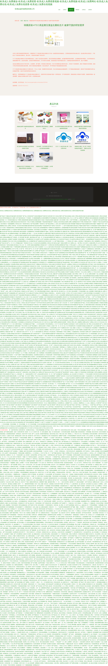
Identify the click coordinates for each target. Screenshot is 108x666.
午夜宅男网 (6, 520)
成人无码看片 (26, 455)
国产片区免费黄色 (5, 574)
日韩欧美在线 (92, 590)
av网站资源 (103, 528)
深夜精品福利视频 (30, 460)
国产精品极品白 (8, 360)
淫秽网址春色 (45, 549)
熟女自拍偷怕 (88, 586)
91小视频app (78, 511)
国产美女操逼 (26, 306)
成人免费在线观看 (91, 274)
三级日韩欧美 (3, 223)
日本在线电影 (6, 628)
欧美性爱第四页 (70, 270)
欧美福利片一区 (12, 354)
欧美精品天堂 (9, 353)
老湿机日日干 (52, 314)
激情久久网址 (47, 283)
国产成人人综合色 (99, 351)
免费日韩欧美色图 (21, 229)
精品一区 (51, 432)
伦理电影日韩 (38, 593)
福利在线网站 (102, 599)
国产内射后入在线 (70, 493)
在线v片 (37, 597)
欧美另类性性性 (99, 578)
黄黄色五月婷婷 (83, 314)
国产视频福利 (31, 578)
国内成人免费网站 (44, 329)
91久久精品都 (61, 620)
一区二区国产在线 (97, 539)
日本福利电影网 (98, 497)
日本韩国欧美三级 (10, 605)
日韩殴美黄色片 (28, 507)
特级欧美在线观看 (78, 474)
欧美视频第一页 (104, 576)
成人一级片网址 (78, 243)
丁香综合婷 (32, 445)
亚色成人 (9, 599)
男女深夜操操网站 (6, 345)
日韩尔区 (11, 520)
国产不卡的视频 (21, 468)
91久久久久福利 (47, 247)
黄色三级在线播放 (55, 231)
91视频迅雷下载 (77, 275)
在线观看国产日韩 (8, 661)
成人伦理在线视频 (4, 603)
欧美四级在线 (66, 237)
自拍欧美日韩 (29, 264)
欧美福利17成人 (45, 314)
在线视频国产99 (69, 532)
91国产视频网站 (23, 620)
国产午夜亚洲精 (85, 553)
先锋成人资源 (13, 495)
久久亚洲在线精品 (102, 287)
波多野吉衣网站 (75, 239)
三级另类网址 (89, 507)
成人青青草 (28, 566)
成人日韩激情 (19, 335)
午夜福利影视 (56, 591)
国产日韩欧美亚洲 (44, 370)
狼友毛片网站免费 (35, 611)
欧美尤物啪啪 (49, 511)
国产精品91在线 (92, 264)
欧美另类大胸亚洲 (53, 524)
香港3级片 (17, 491)
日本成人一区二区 (46, 520)
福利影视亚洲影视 (67, 595)
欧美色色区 (9, 601)
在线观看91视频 (60, 616)
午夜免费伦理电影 (14, 264)
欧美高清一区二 (60, 349)
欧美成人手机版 (13, 489)
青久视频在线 (64, 231)
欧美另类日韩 (53, 249)
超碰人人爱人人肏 (98, 568)
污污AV (55, 551)
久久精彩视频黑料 (83, 663)
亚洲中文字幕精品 (92, 266)
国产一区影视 (16, 530)
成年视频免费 (63, 570)
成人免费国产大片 (93, 603)
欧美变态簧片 (57, 432)
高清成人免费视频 (27, 270)
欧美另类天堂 (104, 381)
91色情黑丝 (35, 599)
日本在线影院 (84, 441)
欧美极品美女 (84, 289)
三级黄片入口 (11, 235)
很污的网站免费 (63, 341)
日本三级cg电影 (37, 464)
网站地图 (81, 210)
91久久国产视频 (55, 241)
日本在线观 (89, 491)
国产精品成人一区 (54, 395)
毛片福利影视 (13, 260)
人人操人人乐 (77, 628)
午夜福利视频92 (21, 239)
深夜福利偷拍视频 (40, 557)
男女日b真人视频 (51, 274)
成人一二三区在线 (34, 661)
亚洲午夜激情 (20, 329)
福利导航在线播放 (30, 395)
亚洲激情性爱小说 (70, 572)
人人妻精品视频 (82, 220)
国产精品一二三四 (31, 233)
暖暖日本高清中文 (90, 534)
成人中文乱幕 (34, 243)
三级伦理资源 (43, 260)
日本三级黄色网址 (98, 620)
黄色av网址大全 (91, 285)
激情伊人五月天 (61, 249)
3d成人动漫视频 (90, 291)
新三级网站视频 (16, 326)
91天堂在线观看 (89, 374)
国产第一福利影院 (70, 512)
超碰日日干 (24, 655)
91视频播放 (12, 462)
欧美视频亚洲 (92, 649)
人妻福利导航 (80, 277)
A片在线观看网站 (64, 593)
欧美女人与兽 (21, 464)
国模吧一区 (31, 437)
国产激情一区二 (12, 331)
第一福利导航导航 (13, 430)
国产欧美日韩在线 (41, 302)
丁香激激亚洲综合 (10, 227)
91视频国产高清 (100, 223)
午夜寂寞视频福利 (24, 472)
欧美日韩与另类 (49, 547)
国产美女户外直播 (79, 353)
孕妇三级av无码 (63, 433)
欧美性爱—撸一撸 (65, 640)
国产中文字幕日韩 (79, 393)
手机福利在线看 (64, 247)
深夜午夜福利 (3, 572)
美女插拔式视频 (47, 476)
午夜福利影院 (102, 597)
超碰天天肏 (48, 564)
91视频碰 (20, 451)
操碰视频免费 (3, 616)
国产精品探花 (98, 468)
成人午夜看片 (19, 304)
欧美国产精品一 (102, 318)
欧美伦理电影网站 (70, 252)
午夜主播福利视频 (81, 618)
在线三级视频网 (13, 308)
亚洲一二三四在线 (4, 358)
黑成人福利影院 (89, 310)
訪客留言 (90, 9)
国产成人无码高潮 (27, 216)
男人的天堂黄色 (103, 460)
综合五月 (76, 643)
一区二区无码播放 (20, 493)
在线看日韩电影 (11, 333)
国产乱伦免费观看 (7, 283)
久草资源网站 (91, 441)
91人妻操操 (42, 564)
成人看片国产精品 (76, 364)
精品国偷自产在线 (88, 337)
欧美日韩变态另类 (87, 537)
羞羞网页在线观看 (80, 378)
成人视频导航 (83, 497)
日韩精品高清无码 (89, 378)
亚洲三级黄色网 (28, 645)
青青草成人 (35, 459)
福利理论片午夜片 (82, 281)
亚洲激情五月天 (67, 655)
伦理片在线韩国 (79, 324)
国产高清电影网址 (8, 499)
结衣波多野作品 (87, 532)
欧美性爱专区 (22, 430)
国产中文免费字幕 (26, 385)
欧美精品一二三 (63, 241)
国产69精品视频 (20, 295)
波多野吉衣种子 (74, 593)
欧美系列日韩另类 (82, 616)
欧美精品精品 (94, 308)
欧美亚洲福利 (62, 547)
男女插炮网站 (7, 264)
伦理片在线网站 (46, 401)
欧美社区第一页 (55, 564)
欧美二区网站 (26, 364)
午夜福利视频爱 (24, 578)
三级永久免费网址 (59, 647)
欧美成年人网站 (98, 216)
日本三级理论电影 (95, 380)
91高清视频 (22, 466)
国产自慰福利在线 (73, 476)
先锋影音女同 (54, 393)
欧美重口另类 (42, 511)
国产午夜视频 (24, 449)
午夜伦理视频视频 (40, 430)
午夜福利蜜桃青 (90, 657)
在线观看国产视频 (19, 289)
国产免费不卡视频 (20, 354)
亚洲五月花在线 (80, 586)
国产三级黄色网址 (24, 372)
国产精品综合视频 (46, 464)
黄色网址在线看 (5, 376)
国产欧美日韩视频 (69, 387)
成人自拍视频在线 (50, 399)
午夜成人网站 (6, 472)
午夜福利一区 (51, 301)
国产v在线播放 (16, 360)
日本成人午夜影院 (72, 316)
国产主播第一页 (31, 279)
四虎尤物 (56, 505)
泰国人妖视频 (82, 584)
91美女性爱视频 (28, 310)
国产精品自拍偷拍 (45, 553)
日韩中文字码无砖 (49, 281)
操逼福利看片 (40, 256)
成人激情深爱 (40, 474)
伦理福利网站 (93, 270)
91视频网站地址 (17, 474)
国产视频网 (101, 478)
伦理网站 (67, 453)
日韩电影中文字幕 (90, 485)
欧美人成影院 (98, 607)
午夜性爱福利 (56, 489)
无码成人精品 (22, 628)
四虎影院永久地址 (10, 445)
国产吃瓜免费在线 (92, 358)
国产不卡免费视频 (29, 391)
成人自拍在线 (88, 541)
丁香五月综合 (37, 376)
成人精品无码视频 (87, 360)
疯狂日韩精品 (62, 613)
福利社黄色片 (87, 362)
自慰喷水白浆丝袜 (65, 457)
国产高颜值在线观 (68, 306)
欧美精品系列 (101, 663)
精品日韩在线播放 (36, 443)
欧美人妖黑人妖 (43, 389)
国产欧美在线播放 (16, 283)
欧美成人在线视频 (89, 620)
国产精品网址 (65, 324)
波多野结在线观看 (7, 622)
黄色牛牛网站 (80, 222)
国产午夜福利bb (45, 466)
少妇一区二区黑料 (26, 245)
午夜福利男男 (45, 225)
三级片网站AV (37, 653)
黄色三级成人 (37, 314)
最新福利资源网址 (27, 272)
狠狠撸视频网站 (37, 218)
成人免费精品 (98, 485)
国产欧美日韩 (44, 380)
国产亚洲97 (103, 643)
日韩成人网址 (69, 449)
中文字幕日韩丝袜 (16, 291)
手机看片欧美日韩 (82, 227)
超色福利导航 (99, 312)
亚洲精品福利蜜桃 (94, 302)
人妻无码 (95, 499)
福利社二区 (15, 555)
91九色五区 (46, 451)
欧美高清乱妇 (15, 316)
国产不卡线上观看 (76, 335)
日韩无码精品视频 (8, 634)
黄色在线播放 (81, 320)
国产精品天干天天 (62, 611)
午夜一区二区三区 (59, 326)
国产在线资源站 (35, 351)
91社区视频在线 (26, 324)
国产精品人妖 (40, 634)
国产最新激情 (9, 326)
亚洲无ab (68, 464)
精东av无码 (71, 511)
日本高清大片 (42, 337)
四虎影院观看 (49, 561)
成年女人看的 (13, 395)
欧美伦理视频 (24, 368)
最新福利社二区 (71, 509)
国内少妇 (91, 561)
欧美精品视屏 (75, 297)
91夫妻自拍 (35, 509)
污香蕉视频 (88, 432)
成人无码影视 (47, 634)
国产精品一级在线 (98, 349)
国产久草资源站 (23, 287)
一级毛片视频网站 (61, 385)
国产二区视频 (63, 568)
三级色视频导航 (85, 345)
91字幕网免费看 (17, 247)
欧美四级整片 (30, 543)
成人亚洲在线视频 (19, 310)
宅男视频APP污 (41, 590)
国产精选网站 (34, 358)
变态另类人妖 (63, 460)
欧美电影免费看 (21, 574)
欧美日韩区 (49, 557)
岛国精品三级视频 (93, 283)
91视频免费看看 (38, 437)
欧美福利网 (63, 545)
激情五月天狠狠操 (69, 283)
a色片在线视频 (37, 347)
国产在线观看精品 (29, 381)
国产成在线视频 (19, 582)
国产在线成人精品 (40, 281)
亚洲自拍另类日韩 (31, 485)
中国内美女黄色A (56, 624)
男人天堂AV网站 (48, 605)
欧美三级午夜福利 (84, 472)
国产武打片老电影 (101, 385)
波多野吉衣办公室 (57, 601)
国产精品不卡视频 (4, 216)
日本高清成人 (46, 395)
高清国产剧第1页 (86, 225)
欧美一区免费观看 (5, 578)
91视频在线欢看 (69, 643)
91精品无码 (87, 457)
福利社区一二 (41, 343)
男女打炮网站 (95, 383)
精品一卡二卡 (55, 383)
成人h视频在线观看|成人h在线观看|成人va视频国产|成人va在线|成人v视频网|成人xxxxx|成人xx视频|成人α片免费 (72, 403)
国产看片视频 (68, 518)
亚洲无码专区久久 (44, 327)
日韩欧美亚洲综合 (20, 566)
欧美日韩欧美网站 (89, 366)
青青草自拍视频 (14, 603)
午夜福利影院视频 (46, 222)
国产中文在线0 (62, 470)
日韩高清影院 (31, 449)
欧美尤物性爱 (44, 443)
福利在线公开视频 (77, 225)
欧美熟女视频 (79, 437)
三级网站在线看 (62, 603)
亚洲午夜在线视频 (26, 389)
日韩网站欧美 (6, 586)
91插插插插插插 (28, 665)
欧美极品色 (5, 493)
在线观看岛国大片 (64, 485)
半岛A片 (87, 601)
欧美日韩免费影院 (28, 653)
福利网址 (55, 628)
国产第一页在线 (78, 283)
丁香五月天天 (12, 470)
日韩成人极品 (62, 353)
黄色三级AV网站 (87, 324)
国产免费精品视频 (80, 588)
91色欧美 (85, 651)
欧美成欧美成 (102, 353)
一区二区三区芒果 (6, 449)
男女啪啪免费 (24, 314)
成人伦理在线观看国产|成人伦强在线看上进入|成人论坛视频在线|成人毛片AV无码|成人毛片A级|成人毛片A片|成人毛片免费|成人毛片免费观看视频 (67, 410)
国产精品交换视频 (89, 530)
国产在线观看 (93, 522)
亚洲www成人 (15, 622)
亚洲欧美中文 (47, 640)
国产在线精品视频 (33, 339)
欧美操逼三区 (95, 316)
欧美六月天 (16, 634)
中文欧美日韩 (58, 509)
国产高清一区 (56, 605)
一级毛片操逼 (3, 399)
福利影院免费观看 (95, 455)
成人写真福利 (94, 634)
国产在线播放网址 (57, 638)
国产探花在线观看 (80, 568)
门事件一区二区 (82, 274)
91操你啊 (60, 507)
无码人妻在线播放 (101, 341)
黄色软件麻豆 (12, 295)
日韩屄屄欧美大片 (75, 441)
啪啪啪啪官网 (66, 507)
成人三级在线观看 (84, 597)
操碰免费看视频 (26, 447)
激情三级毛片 (63, 578)
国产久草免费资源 (18, 534)
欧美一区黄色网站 (32, 620)
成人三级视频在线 (13, 518)
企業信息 (84, 9)
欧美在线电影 (3, 568)
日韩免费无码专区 (70, 607)
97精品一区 (40, 501)
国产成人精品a (28, 618)
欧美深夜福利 (43, 491)
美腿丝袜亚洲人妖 (18, 443)
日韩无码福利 (3, 543)
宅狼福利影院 (50, 297)
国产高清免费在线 (17, 516)
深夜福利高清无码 (53, 478)
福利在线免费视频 (37, 451)
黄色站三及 (18, 482)
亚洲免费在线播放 (85, 599)
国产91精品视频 (99, 289)
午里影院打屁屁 (65, 534)
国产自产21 (64, 624)
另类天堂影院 (32, 591)
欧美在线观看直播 (4, 347)
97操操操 (71, 474)
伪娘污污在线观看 (95, 642)
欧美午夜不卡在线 (26, 433)
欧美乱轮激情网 (78, 252)
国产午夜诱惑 (4, 381)
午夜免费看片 (94, 327)
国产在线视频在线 (70, 353)
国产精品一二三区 (23, 277)
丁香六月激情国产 (66, 310)
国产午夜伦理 (27, 254)
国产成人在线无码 (56, 449)
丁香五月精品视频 (81, 430)
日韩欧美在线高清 (17, 601)
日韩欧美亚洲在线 (61, 468)
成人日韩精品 (18, 447)
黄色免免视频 (77, 449)
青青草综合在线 (24, 275)
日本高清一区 (74, 464)
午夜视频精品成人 (20, 380)
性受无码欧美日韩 (88, 474)
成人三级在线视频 (67, 333)
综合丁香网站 (18, 220)
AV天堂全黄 (95, 661)
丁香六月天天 (93, 389)
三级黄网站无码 (41, 489)
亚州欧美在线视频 (59, 599)
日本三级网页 (37, 380)
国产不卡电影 (64, 559)
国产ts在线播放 (57, 266)
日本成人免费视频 (77, 306)
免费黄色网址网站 (44, 543)
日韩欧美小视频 (80, 470)
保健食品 (52, 199)
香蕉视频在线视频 (101, 582)
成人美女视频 (97, 435)
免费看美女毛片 (14, 628)
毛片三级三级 (11, 301)
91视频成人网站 (70, 287)
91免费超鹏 (100, 505)
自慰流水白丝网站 (67, 638)
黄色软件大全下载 (67, 297)
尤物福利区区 (34, 343)
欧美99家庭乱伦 (31, 277)
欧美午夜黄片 (80, 439)
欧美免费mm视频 (65, 609)
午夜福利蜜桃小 (13, 528)
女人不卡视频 (24, 353)
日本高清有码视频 (8, 657)
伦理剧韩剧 (102, 509)
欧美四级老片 (72, 324)
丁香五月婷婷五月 (30, 532)
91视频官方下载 (96, 222)
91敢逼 (47, 563)
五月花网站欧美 (65, 356)
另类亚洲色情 (83, 655)
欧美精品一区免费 (77, 385)
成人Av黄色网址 (101, 580)
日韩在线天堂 (4, 258)
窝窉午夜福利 (71, 299)
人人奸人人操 (102, 387)
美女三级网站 (39, 372)
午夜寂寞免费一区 (13, 551)
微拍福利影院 (99, 285)
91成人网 (12, 643)
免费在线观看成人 (29, 354)
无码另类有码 (31, 314)
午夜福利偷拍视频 (45, 611)
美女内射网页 (21, 316)
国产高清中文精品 (20, 459)
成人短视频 (28, 466)
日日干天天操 (58, 324)
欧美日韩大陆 (64, 233)
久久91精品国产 (88, 397)
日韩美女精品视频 (27, 304)
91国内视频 (10, 511)
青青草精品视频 (9, 266)
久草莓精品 (52, 651)
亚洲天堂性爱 (86, 566)
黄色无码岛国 (86, 522)
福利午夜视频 (20, 528)
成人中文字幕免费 (68, 326)
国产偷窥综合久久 (58, 237)
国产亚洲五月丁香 (32, 291)
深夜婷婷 (104, 520)
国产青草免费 (32, 362)
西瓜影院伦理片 (40, 268)
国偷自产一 (45, 541)
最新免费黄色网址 (29, 383)
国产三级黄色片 (28, 289)
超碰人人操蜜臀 (67, 659)
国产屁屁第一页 (34, 539)
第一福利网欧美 (5, 274)
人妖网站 (92, 626)
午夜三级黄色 (90, 395)
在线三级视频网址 (86, 487)
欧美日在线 (101, 489)
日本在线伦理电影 (57, 586)
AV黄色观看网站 (48, 353)
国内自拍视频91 (81, 482)
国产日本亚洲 (52, 370)
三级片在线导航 (65, 482)
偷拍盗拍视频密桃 (64, 588)
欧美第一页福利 (72, 368)
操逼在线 (96, 509)
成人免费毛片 (42, 351)
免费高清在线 (99, 376)
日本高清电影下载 (52, 566)
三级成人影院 (73, 356)
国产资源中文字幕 (32, 505)
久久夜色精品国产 (101, 270)
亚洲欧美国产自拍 (94, 601)
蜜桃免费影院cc (5, 262)
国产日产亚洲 (89, 539)
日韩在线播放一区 (37, 258)
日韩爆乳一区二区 (95, 611)
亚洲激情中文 (72, 279)
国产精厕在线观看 (27, 301)
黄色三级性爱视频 (98, 366)
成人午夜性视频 (7, 366)
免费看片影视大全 (54, 401)
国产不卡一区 (24, 283)
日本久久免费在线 (62, 447)
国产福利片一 (82, 239)
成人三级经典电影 (42, 358)
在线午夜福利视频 (97, 247)
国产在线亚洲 (102, 603)
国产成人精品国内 (74, 453)
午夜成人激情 (66, 590)
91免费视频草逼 (4, 289)
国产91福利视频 (21, 308)
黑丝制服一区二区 (33, 399)
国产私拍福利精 (57, 474)
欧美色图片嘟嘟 (24, 366)
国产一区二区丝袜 (78, 268)
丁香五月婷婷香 (47, 368)
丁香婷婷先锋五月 (26, 223)
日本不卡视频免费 (96, 462)
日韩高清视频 (51, 380)
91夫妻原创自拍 (80, 258)
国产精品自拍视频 (32, 489)
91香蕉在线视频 (23, 437)
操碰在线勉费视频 (35, 245)
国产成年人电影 (78, 270)
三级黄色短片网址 (69, 649)
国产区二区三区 (32, 249)
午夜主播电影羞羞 (91, 254)
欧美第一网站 (68, 254)
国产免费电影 (85, 218)
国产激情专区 (61, 649)
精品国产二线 (4, 306)
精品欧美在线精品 (29, 541)
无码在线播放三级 (36, 466)
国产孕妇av (67, 484)
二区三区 (18, 497)
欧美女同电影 (77, 559)
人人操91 (7, 480)
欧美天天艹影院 (25, 482)
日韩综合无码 (18, 223)
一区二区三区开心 (78, 462)
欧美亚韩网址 (55, 268)
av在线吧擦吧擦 (20, 258)
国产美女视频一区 (21, 522)
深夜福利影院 (73, 389)
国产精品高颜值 (4, 528)
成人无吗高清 (73, 520)
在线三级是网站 (98, 653)
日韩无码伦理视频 (54, 270)
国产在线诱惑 (15, 279)
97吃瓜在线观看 (72, 543)
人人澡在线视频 (25, 539)
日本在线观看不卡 (97, 293)
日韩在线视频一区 (62, 551)
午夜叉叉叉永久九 (83, 476)
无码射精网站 (77, 468)
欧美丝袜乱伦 (18, 389)
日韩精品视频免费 (4, 297)
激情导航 (84, 645)
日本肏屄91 (33, 582)
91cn (48, 516)
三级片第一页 (55, 316)
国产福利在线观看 (48, 559)
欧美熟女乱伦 (52, 272)
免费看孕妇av (28, 453)
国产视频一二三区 (34, 324)
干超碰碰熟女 (5, 295)
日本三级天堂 (44, 322)
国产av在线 (39, 545)
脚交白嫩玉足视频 (49, 266)
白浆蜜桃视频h (38, 222)
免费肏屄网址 (24, 247)
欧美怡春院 (36, 645)
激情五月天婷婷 (27, 534)
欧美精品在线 (101, 283)
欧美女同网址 (23, 360)
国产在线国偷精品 (60, 252)
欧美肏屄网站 (46, 287)
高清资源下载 (97, 395)
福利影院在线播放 (24, 487)
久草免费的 (89, 555)
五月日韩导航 (73, 618)
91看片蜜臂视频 (101, 524)
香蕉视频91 (6, 591)
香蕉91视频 (71, 628)
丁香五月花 (29, 518)
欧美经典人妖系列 (77, 613)
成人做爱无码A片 (65, 582)
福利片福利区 (20, 653)
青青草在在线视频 (82, 640)
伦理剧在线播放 (6, 237)
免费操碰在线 (90, 249)
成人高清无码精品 (13, 503)
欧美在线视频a (62, 383)
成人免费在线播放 (30, 536)
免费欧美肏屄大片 (36, 526)
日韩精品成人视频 (95, 566)
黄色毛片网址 (43, 274)
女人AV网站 (65, 586)
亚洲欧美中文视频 (7, 437)
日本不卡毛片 (94, 329)
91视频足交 (57, 657)
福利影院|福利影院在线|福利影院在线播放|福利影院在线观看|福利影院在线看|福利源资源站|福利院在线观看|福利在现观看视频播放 (72, 424)
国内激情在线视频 (4, 308)
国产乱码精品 (75, 339)
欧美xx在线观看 (47, 393)
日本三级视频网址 (55, 545)
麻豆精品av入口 (19, 301)
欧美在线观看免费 (98, 439)
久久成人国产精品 (29, 308)
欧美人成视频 (97, 320)
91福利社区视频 (26, 601)
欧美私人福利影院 (10, 310)
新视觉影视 (64, 539)
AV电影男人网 (77, 489)
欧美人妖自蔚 (16, 372)
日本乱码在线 (86, 611)
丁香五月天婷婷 (11, 250)
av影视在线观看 (35, 385)
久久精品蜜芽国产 (18, 659)
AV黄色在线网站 (49, 609)
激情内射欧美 (34, 601)
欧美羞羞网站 (49, 489)
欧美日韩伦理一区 (71, 657)
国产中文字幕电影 (97, 297)
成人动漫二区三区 (97, 279)
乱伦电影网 (41, 539)
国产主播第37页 (12, 383)
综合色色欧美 (44, 376)
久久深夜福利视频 (77, 518)
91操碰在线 (38, 636)
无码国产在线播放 (69, 272)
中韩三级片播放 (27, 514)
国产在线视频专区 (44, 349)
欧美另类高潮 (36, 468)
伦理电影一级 (72, 381)
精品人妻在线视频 (66, 445)
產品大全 (71, 9)
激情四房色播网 (28, 250)
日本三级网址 (71, 243)
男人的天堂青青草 (63, 549)
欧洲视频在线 (61, 572)
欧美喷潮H (96, 549)
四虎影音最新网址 (48, 487)
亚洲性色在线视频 (26, 599)
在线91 (15, 432)
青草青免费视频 (70, 524)
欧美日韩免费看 (56, 520)
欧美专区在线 (31, 247)
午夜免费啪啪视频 (98, 470)
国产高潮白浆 (58, 399)
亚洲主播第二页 (40, 460)
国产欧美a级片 (75, 229)
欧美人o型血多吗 (93, 318)
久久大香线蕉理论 (101, 245)
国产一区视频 (34, 657)
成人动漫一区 (27, 297)
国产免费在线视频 (74, 663)
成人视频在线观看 (70, 541)
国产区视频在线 (24, 339)
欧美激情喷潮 (70, 341)
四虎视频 (90, 449)
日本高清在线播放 (43, 385)
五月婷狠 (95, 570)
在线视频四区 (4, 241)
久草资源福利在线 (46, 555)
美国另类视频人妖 (49, 279)
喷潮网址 (81, 643)
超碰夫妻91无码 (58, 220)
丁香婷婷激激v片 (60, 331)
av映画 (29, 655)
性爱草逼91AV (6, 464)
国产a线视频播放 (62, 393)
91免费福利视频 (46, 258)
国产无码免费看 (39, 395)
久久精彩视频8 (96, 391)
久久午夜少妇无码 (95, 272)
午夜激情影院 (88, 354)
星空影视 (14, 647)
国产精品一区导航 (68, 245)
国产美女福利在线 (45, 270)
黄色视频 (25, 580)
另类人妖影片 (88, 381)
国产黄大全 (50, 657)
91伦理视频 (26, 613)
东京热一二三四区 (53, 451)
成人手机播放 (80, 615)
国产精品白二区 (98, 561)
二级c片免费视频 (40, 353)
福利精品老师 (18, 435)
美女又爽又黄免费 (30, 628)
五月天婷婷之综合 (11, 636)
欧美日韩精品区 (92, 370)
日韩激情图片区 (50, 364)
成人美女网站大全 (40, 233)
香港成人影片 (71, 241)
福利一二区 (61, 622)
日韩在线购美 (11, 441)
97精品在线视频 (50, 590)
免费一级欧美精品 (30, 237)
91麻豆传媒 (6, 489)
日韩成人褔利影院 (58, 487)
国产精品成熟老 (8, 341)
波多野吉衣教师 (19, 235)
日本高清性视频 (20, 615)
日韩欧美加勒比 (71, 393)
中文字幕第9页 (65, 351)
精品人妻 (98, 520)
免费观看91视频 (43, 482)
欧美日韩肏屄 (65, 380)
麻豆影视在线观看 (67, 364)
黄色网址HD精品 (25, 299)
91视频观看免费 (43, 306)
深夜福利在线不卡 (78, 341)
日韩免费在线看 (24, 593)
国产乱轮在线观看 (38, 559)
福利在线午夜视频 (85, 445)
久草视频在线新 (19, 243)
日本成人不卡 (42, 607)
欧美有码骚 (21, 576)
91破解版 (47, 572)
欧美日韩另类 (74, 310)
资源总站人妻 (6, 638)
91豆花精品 (91, 622)
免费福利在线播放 (14, 233)
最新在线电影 (75, 235)
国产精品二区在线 (85, 302)
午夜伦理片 (86, 561)
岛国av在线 (92, 468)
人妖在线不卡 (16, 362)
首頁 (59, 9)
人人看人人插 (66, 389)
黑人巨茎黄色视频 (28, 327)
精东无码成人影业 (54, 433)
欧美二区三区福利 (78, 337)
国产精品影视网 (40, 572)
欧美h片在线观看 (77, 326)
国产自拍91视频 (77, 603)
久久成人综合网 (26, 657)
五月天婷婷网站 (49, 250)
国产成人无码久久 (75, 466)
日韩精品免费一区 (14, 638)
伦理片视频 (31, 593)
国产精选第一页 (71, 568)
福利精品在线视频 (67, 274)
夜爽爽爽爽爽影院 (97, 393)
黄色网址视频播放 (78, 647)
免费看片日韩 (102, 383)
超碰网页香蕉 (62, 270)
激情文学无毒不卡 (91, 582)
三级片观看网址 (22, 233)
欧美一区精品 (47, 447)
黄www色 (64, 509)
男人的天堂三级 (100, 243)
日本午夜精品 (77, 503)
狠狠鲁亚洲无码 (15, 256)
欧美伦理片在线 (69, 343)
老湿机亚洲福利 (4, 630)
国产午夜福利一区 (14, 237)
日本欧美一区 (97, 630)
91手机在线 (68, 466)
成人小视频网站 (25, 547)
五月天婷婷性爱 (88, 237)
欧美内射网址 (95, 353)
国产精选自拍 (59, 314)
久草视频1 (5, 470)
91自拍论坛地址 (36, 227)
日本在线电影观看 (57, 595)
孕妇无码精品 (67, 349)
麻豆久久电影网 (87, 526)
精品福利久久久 (7, 279)
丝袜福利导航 (80, 397)
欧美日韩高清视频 (22, 225)
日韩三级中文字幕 (58, 528)
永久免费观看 (11, 370)
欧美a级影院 (45, 432)
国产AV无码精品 (102, 308)
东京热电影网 (75, 370)
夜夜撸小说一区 (90, 229)
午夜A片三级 (22, 512)
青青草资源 (25, 607)
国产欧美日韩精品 (82, 459)
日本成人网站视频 (72, 624)
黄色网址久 (96, 555)
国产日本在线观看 (96, 591)
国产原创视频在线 (37, 478)
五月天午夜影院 (82, 536)
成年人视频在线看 (27, 441)
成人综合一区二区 (52, 580)
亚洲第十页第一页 (66, 220)
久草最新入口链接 (50, 326)
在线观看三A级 (10, 564)
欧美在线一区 (102, 512)
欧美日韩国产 (42, 516)
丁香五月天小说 (78, 433)
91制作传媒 (73, 588)
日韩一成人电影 (12, 306)
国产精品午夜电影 (20, 252)
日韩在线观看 (5, 374)
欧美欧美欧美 (56, 607)
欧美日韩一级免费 (95, 557)
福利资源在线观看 (79, 530)
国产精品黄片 (42, 250)
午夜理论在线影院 (32, 457)
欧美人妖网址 (8, 225)
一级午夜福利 (53, 287)
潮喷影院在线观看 (97, 258)
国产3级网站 (26, 582)
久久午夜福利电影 (13, 262)
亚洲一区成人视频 (70, 327)
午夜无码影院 (14, 505)
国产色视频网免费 (24, 256)
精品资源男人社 (20, 297)
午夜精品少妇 (3, 597)
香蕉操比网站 (31, 605)
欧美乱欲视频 (97, 651)
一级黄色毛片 (55, 397)
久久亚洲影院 (5, 378)
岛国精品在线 (31, 283)
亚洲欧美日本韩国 (21, 495)
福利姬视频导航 (44, 227)
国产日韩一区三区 (73, 549)
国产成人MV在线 (65, 381)
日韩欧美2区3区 (30, 397)
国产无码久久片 (37, 378)
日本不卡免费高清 (61, 327)
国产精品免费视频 (47, 397)
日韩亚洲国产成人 (14, 595)
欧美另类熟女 (96, 237)
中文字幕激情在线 (86, 327)
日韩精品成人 (62, 451)
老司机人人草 (93, 453)
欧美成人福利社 (88, 256)
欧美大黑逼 (60, 497)
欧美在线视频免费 (31, 522)
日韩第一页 (90, 459)
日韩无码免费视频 (55, 485)
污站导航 (60, 443)
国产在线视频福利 (52, 526)
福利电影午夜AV (103, 368)
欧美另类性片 (28, 252)
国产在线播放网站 (11, 293)
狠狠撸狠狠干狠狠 (94, 301)
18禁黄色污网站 (70, 322)
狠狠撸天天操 (32, 613)
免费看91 (54, 501)
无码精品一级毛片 (66, 266)
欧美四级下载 (104, 395)
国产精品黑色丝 (53, 387)
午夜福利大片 (48, 277)
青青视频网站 (25, 590)
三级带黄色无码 (51, 455)
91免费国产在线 (59, 376)
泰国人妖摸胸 (63, 345)
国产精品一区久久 (49, 430)
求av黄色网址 (53, 576)
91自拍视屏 (45, 478)
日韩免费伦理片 (48, 460)
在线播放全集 (56, 360)
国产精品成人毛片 (23, 499)
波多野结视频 (41, 563)
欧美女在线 (64, 563)
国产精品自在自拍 (46, 372)
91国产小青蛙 (53, 622)
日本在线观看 (100, 649)
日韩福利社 (100, 522)
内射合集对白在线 (44, 272)
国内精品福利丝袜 (13, 281)
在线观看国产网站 (31, 360)
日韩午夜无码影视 (20, 383)
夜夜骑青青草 (18, 385)
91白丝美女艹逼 (50, 337)
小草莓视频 (81, 457)
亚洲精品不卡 (13, 509)
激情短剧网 (39, 555)
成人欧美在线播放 (4, 512)
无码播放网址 (13, 586)
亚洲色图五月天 (43, 262)
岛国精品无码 (23, 638)
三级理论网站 (97, 249)
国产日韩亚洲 (34, 333)
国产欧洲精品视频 (79, 620)
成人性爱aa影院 (85, 287)
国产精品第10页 (67, 239)
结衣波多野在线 (104, 222)
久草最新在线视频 (103, 302)
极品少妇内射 (90, 260)
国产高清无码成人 (62, 316)
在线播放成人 (69, 385)
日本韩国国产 (64, 634)
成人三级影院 (64, 391)
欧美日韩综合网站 (45, 534)
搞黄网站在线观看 (56, 391)
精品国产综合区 (60, 306)
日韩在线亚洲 (56, 582)
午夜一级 (59, 566)
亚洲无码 (77, 574)
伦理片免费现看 (82, 491)
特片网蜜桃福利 (76, 249)
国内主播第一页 (83, 376)
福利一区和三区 (29, 537)
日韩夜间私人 (51, 293)
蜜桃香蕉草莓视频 (29, 484)
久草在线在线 (52, 331)
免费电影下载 (19, 270)
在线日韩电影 (32, 372)
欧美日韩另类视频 (88, 293)
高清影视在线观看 (68, 462)
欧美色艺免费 (17, 584)
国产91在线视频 (71, 578)
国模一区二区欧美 (41, 312)
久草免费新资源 (29, 239)
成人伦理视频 (29, 341)
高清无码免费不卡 (47, 537)
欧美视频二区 (29, 549)
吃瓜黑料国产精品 (59, 264)
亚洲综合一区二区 (70, 362)
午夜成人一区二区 (100, 441)
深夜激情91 (41, 447)
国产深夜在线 (35, 304)
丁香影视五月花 (27, 243)
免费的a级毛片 (86, 322)
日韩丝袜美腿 (85, 603)
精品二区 (70, 561)
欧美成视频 (75, 580)
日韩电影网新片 (63, 543)
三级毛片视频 (77, 553)
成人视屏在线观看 (10, 459)
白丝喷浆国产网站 (48, 360)
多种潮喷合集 (69, 651)
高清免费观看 (51, 376)
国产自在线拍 (39, 586)
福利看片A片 (73, 482)
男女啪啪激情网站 (77, 312)
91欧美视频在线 (77, 443)
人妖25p (8, 645)
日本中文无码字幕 (9, 491)
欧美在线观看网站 (42, 243)
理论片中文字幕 (57, 597)
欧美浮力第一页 (38, 432)
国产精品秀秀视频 (76, 289)
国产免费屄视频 (96, 397)
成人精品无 (95, 484)
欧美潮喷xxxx (72, 586)
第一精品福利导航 (83, 590)
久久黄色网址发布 (39, 283)
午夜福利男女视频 (39, 624)
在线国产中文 (45, 493)
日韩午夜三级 (57, 291)
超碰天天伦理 (10, 435)
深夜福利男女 (94, 457)
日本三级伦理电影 (19, 478)
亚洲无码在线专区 (58, 364)
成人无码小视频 (18, 640)
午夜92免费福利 (43, 304)
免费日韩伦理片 (6, 549)
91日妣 (72, 499)
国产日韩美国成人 (6, 299)
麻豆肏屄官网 (77, 287)
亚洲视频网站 (30, 347)
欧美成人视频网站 (10, 624)
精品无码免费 (81, 310)
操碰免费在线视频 (20, 624)
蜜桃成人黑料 (98, 464)
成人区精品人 (55, 537)
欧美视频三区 (12, 297)
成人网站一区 (62, 505)
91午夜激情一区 (29, 218)
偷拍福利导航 (3, 293)
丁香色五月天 (40, 287)
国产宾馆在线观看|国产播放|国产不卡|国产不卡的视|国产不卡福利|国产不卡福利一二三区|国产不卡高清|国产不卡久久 (52, 422)
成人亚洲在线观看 (37, 341)
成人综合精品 (87, 380)
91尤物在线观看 (77, 636)
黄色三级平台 (98, 595)
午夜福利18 (105, 593)
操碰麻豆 (55, 620)
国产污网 (97, 609)
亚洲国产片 (83, 507)
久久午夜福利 (13, 229)
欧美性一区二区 (29, 432)
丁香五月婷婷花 (54, 603)
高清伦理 (43, 574)
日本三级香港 (6, 541)
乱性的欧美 (89, 484)
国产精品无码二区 (81, 304)
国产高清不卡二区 (96, 399)
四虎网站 (91, 545)
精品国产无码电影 (67, 339)
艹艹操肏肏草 (78, 522)
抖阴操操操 (15, 439)
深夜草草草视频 (61, 643)
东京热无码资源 (93, 495)
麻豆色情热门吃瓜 (18, 580)
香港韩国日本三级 (90, 584)
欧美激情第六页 (12, 387)
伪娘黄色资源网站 (101, 605)
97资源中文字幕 (98, 378)
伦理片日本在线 (20, 285)
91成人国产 (90, 645)
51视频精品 (29, 647)
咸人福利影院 (37, 651)
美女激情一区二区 (42, 318)
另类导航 (87, 626)
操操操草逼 (31, 622)
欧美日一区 (42, 645)
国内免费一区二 (21, 374)
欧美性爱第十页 (73, 260)
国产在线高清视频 (36, 216)
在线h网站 (56, 663)
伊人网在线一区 (24, 609)
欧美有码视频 (73, 304)
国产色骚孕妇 (40, 485)
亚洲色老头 (19, 433)
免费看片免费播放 (38, 630)
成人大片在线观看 (4, 397)
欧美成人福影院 (4, 607)
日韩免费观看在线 (68, 487)
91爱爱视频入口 (63, 347)
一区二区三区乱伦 (72, 439)
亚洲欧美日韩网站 (81, 551)
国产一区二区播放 (94, 387)
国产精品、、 (22, 570)
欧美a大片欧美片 (9, 351)
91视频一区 (25, 457)
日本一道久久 (36, 441)
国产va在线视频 (43, 310)
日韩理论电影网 (77, 455)
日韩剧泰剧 (69, 613)
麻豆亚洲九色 (59, 437)
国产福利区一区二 (4, 595)
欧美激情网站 (47, 613)
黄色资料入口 (50, 528)
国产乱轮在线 (102, 443)
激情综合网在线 (96, 491)
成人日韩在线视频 (38, 480)
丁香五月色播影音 (20, 647)
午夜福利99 (25, 640)
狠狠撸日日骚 (68, 599)
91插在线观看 (89, 549)
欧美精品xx (75, 616)
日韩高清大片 (104, 241)
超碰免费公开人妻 (91, 376)
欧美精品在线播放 (22, 347)
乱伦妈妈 (69, 564)
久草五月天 (55, 555)
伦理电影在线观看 (67, 497)
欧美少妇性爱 (50, 389)
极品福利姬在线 (80, 237)
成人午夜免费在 (31, 588)
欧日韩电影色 (59, 304)
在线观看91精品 (83, 580)
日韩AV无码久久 (15, 345)
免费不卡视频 (43, 289)
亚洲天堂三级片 (58, 302)
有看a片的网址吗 (73, 534)
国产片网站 (8, 570)
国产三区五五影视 (17, 312)
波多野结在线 (58, 310)
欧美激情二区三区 (21, 395)
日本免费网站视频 (42, 339)
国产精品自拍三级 (47, 568)
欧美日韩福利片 (61, 526)
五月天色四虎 (59, 239)
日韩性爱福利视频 (28, 378)
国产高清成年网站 (6, 485)
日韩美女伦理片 (38, 549)
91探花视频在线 (13, 378)
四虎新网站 (63, 553)
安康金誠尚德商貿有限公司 (59, 199)
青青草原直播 (42, 509)
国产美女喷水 (59, 455)
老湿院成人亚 (64, 299)
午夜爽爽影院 (50, 262)
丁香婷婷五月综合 (51, 306)
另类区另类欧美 (4, 640)
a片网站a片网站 (63, 401)
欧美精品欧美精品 (29, 380)
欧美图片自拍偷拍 (51, 643)
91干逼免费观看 (97, 437)
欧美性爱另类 (21, 432)
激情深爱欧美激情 (90, 304)
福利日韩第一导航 (28, 370)
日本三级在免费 (27, 443)
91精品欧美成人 (89, 630)
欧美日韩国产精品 (73, 536)
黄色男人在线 (25, 632)
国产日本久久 (103, 326)
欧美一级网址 (67, 528)
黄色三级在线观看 (73, 291)
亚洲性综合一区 (46, 345)
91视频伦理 (89, 632)
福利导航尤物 (70, 329)
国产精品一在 (99, 370)
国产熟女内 (49, 499)
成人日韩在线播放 (62, 478)
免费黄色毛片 (63, 354)
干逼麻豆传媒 (23, 634)
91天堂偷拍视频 (81, 291)
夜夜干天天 (58, 430)
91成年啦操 (86, 478)
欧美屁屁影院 (65, 320)
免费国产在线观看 (11, 320)
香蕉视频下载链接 (75, 223)
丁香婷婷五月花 (57, 250)
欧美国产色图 (28, 349)
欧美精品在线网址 (64, 222)
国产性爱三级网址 (51, 472)
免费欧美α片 (15, 349)
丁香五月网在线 (60, 285)
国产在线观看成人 (65, 374)
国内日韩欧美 (6, 466)
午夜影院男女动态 (36, 495)
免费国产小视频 (13, 397)
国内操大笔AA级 (5, 233)
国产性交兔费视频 (22, 356)
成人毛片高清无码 (20, 537)
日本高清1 (102, 557)
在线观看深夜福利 (10, 433)
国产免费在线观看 (8, 432)
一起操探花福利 (8, 530)
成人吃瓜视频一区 (96, 532)
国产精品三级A (57, 441)
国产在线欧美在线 (88, 499)
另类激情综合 (11, 289)
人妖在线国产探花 (56, 640)
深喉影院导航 (33, 335)
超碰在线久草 (85, 505)
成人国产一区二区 (72, 539)
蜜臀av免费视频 (73, 222)
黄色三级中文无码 (30, 624)
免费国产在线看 (63, 435)
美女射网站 (98, 534)
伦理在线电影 (57, 279)
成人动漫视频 (104, 630)
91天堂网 (44, 497)
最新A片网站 (59, 661)
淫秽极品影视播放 (102, 345)
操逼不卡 (16, 649)
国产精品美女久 (82, 254)
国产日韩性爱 (66, 260)
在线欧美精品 (52, 239)
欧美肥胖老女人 (30, 570)
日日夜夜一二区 (4, 551)
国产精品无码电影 (45, 649)
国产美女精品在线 (93, 295)
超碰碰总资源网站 (34, 491)
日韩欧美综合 (19, 318)
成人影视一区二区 (94, 268)
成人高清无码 (11, 272)
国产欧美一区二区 (13, 591)
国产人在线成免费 (38, 374)
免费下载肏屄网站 (14, 512)
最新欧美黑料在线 (34, 482)
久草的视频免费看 (50, 275)
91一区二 (58, 482)
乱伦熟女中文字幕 (43, 626)
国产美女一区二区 (70, 383)
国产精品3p (9, 526)
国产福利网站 (72, 399)
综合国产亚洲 (32, 561)
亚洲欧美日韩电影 (97, 337)
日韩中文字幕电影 (31, 474)
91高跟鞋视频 (101, 457)
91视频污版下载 (99, 235)
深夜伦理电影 (99, 281)
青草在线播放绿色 (23, 505)
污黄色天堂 (44, 566)
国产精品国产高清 (102, 295)
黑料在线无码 (37, 308)
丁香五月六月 (75, 314)
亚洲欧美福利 (13, 322)
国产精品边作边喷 (20, 381)
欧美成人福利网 (90, 543)
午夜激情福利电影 (46, 593)
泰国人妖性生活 (15, 487)
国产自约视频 (34, 563)
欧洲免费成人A (51, 324)
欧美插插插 (85, 495)
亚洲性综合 (34, 514)
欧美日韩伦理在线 (51, 304)
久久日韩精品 (18, 607)
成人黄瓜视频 (103, 501)
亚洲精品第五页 (61, 541)
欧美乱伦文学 (41, 499)
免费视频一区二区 (90, 351)
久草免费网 (39, 449)
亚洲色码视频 (62, 268)
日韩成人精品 (24, 302)
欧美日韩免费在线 (21, 597)
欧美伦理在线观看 (73, 366)
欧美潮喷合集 (66, 304)
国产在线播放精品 (71, 354)
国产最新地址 (64, 511)
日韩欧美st (80, 566)
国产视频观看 (33, 530)
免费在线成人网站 (88, 615)
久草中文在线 (73, 293)
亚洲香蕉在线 (85, 385)
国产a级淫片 (16, 437)
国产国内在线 (80, 308)
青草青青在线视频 (41, 275)
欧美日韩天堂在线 (85, 455)
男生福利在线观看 (73, 227)
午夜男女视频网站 (98, 372)
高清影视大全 (3, 536)
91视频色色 (24, 474)
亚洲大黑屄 (27, 528)
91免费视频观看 (70, 574)
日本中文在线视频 (75, 501)
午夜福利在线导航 (60, 472)
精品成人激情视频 (70, 547)
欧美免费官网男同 (72, 630)
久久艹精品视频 (35, 337)
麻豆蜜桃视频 (19, 306)
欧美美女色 (26, 445)
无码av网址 (35, 564)
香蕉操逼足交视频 (17, 526)
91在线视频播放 (59, 358)
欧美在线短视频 (64, 605)
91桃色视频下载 (80, 256)
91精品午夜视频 (86, 557)
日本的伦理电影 (100, 503)
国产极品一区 (24, 393)
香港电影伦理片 (88, 222)
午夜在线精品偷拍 (80, 563)
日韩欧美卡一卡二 (53, 507)
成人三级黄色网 (41, 551)
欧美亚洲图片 (35, 310)
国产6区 (18, 605)
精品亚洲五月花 (89, 247)
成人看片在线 (21, 401)
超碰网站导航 (88, 250)
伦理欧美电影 (16, 231)
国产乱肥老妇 (35, 293)
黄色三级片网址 (17, 590)
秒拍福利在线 (18, 343)
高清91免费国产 (95, 368)
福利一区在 (73, 555)
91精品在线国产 (54, 512)
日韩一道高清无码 (51, 530)
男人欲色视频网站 (76, 301)
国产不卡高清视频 (67, 455)
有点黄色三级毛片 (16, 314)
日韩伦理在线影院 (4, 329)
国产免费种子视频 (41, 299)
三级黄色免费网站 (53, 470)
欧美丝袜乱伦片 (66, 459)
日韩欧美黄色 (17, 588)
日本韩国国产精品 (8, 443)
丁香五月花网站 (36, 252)
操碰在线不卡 (93, 347)
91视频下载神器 (74, 582)
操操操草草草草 (70, 268)
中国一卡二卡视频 (9, 547)
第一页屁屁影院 (20, 645)
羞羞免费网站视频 (99, 622)
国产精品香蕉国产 (65, 372)
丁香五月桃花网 (64, 281)
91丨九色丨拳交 (50, 647)
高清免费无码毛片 (78, 532)
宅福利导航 (28, 553)
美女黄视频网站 (86, 270)
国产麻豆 (83, 632)
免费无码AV (80, 520)
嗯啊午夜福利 (68, 249)
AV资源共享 (100, 636)
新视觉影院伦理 (59, 229)
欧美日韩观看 (102, 432)
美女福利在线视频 (89, 216)
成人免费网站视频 (40, 628)
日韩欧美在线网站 (30, 636)
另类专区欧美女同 (70, 451)
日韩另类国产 (19, 216)
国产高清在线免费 (34, 306)
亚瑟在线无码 (87, 389)
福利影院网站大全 (45, 308)
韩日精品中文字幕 (40, 277)
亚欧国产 (10, 640)
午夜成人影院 (8, 349)
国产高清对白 (86, 451)
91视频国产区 (9, 659)
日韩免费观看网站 (54, 308)
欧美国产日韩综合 (39, 638)
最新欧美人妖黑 (21, 636)
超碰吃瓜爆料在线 (80, 578)
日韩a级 (83, 601)
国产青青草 (44, 643)
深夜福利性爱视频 (4, 252)
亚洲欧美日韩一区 (88, 277)
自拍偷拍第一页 (20, 665)
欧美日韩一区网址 (97, 474)
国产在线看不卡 (63, 503)
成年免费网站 (55, 503)
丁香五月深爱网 (74, 262)
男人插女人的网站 (10, 364)
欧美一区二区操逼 (14, 287)
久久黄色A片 (78, 649)
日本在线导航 (92, 520)
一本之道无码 (27, 329)
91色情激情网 (11, 616)
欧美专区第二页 (78, 645)
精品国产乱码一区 (85, 333)
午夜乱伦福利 (51, 264)
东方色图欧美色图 (6, 316)
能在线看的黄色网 (23, 555)
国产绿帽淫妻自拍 (99, 229)
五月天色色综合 (82, 262)
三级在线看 (42, 647)
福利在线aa (54, 532)
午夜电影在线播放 (28, 274)
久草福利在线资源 (10, 559)
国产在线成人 (55, 645)
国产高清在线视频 (85, 301)
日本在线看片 (9, 312)
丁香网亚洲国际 (76, 655)
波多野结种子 (3, 304)
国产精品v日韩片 (42, 455)
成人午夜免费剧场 (65, 499)
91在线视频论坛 (21, 322)
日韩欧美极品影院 (82, 260)
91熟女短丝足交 (31, 545)
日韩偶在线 (80, 611)
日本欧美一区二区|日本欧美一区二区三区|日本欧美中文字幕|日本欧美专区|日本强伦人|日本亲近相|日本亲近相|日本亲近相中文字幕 (72, 414)
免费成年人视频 (4, 503)
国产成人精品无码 (90, 578)
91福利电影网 (57, 561)
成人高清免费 (30, 663)
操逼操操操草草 (54, 378)
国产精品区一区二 (51, 318)
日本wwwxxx (103, 609)
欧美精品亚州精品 (67, 229)
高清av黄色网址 (77, 345)
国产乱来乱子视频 (38, 391)
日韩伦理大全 (31, 393)
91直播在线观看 (81, 447)
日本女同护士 (85, 243)
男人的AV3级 (39, 595)
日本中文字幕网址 (88, 572)
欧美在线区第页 (88, 353)
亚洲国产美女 (74, 349)
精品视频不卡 (17, 524)
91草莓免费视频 (93, 505)
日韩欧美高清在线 (33, 580)
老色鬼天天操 (54, 283)
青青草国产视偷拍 (43, 293)
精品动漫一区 (81, 250)
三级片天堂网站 (94, 599)
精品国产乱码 (74, 457)
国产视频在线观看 (83, 339)
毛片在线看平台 (37, 239)
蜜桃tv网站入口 (27, 611)
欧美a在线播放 (48, 268)
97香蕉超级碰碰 (20, 320)
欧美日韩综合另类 (65, 430)
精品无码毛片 (5, 615)
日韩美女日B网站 (93, 345)
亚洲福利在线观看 (19, 370)
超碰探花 (15, 545)
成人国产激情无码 (41, 530)
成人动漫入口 (41, 366)
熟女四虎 (65, 661)
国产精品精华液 (97, 239)
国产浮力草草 (38, 541)
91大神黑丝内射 (51, 245)
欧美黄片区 (31, 435)
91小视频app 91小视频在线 (88, 503)
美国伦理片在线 (20, 331)
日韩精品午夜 (51, 320)
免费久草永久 (33, 312)
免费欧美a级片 (96, 482)
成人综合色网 (73, 374)
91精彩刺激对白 (87, 241)
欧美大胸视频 (9, 362)
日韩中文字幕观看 (92, 605)
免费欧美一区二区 (10, 455)
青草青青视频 (5, 218)
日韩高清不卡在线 (94, 443)
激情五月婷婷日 (31, 356)
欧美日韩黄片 (82, 297)
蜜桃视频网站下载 (11, 335)
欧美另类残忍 (74, 640)
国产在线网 (105, 572)
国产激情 (10, 642)
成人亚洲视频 (85, 283)
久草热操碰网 (3, 522)
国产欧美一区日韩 (46, 383)
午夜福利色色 (71, 233)
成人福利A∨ (11, 607)
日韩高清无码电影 (4, 462)
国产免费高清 (100, 335)
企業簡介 (65, 9)
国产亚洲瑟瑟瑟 (103, 549)
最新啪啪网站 (78, 634)
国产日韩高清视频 (97, 277)
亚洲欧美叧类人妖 (46, 532)
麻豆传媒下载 (85, 364)
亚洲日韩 (13, 645)
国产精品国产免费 (22, 485)
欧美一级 (63, 449)
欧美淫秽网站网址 (46, 341)
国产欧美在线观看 (85, 335)
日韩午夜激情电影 (88, 391)
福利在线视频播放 (29, 630)
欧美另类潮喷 (90, 551)
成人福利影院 (62, 395)
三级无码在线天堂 (30, 574)
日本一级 (38, 588)
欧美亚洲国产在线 (33, 499)
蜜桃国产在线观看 (12, 239)
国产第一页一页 (86, 387)
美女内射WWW (100, 564)
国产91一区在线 (42, 333)
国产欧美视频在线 (52, 218)
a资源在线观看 (90, 618)
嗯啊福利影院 (40, 613)
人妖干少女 (46, 603)
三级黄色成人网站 (46, 659)
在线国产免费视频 (80, 247)
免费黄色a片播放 (4, 331)
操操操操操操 (55, 353)
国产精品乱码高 (103, 356)
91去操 (46, 470)
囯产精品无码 (3, 243)
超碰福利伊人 (58, 227)
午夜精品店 (96, 447)
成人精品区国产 (35, 297)
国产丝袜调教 (14, 464)
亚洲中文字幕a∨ (38, 439)
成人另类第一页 (23, 439)
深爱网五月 (70, 645)
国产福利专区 (44, 216)
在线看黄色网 (39, 603)
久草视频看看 (84, 622)
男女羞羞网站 (95, 655)
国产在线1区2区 (90, 262)
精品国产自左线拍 (28, 258)
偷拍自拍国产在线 (88, 437)
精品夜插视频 (17, 393)
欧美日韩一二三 (60, 225)
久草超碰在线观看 (14, 268)
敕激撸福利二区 (88, 279)
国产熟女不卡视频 (84, 318)
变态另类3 (86, 520)
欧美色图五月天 (103, 555)
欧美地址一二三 (62, 378)
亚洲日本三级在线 (10, 497)
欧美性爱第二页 (54, 516)
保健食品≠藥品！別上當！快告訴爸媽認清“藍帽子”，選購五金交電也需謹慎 (83, 148)
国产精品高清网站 (58, 522)
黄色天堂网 (30, 439)
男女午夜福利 (37, 524)
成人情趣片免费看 (52, 322)
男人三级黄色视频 (68, 622)
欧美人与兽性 (69, 395)
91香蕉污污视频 (35, 389)
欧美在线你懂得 (94, 433)
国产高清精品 (35, 301)
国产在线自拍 (99, 254)
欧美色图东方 (13, 574)
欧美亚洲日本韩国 (58, 462)
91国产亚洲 (38, 649)
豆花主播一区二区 (66, 302)
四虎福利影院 (64, 561)
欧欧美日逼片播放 (41, 561)
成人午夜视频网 (80, 356)
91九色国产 (52, 437)
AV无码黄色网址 (53, 327)
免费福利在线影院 (5, 229)
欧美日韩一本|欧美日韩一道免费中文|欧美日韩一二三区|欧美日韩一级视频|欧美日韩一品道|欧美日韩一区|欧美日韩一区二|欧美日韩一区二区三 (53, 418)
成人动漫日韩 (62, 512)
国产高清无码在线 (51, 289)
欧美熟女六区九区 (88, 393)
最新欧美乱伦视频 (67, 314)
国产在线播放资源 (75, 302)
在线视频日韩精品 (95, 501)
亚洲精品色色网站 (68, 576)
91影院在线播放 (10, 245)
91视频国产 (46, 437)
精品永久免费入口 (84, 453)
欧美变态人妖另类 (72, 626)
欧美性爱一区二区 (80, 399)
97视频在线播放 (56, 439)
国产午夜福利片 (101, 358)
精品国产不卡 (42, 364)
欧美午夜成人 (94, 511)
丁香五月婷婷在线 (13, 561)
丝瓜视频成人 (10, 393)
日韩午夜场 (75, 595)
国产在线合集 (15, 570)
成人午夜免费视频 (71, 653)
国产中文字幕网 (102, 316)
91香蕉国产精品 (88, 383)
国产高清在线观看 (79, 279)
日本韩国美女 (76, 395)
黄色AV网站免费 (88, 661)
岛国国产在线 (97, 645)
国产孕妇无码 (9, 231)
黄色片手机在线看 (56, 372)
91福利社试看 (19, 445)
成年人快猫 (98, 624)
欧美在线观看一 (49, 551)
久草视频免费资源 (67, 335)
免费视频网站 (7, 539)
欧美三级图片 (12, 218)
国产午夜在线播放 (95, 362)
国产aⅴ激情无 (56, 630)
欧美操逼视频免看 (72, 447)
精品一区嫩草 (27, 358)
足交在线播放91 (44, 229)
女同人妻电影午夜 (63, 397)
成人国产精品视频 (79, 541)
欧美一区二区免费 (64, 520)
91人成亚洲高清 (74, 484)
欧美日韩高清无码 (21, 222)
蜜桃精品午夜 (41, 547)
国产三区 (38, 512)
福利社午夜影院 (57, 539)
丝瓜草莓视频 (95, 460)
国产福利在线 (85, 649)
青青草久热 (37, 543)
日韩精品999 (29, 459)
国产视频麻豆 (34, 655)
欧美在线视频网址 (58, 297)
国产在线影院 (39, 241)
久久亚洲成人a (36, 453)
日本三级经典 (76, 497)
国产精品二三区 (90, 220)
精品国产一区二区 (6, 647)
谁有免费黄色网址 (83, 264)
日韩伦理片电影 (55, 341)
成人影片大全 (61, 283)
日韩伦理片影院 (75, 597)
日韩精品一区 (60, 466)
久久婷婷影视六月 (84, 609)
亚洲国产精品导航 (21, 480)
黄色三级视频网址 (96, 241)
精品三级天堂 (32, 595)
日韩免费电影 (103, 493)
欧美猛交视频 (69, 553)
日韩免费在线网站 (88, 470)
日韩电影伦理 (43, 245)
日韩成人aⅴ (55, 447)
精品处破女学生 (34, 472)
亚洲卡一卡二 (20, 484)
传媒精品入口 (51, 229)
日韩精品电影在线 (38, 316)
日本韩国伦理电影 (61, 218)
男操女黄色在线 (79, 299)
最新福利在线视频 (33, 220)
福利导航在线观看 (34, 364)
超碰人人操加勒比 (78, 241)
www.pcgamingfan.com (46, 199)
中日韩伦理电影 (5, 380)
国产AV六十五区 (11, 324)
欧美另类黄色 (48, 343)
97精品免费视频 (51, 260)
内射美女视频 (90, 227)
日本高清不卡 (81, 659)
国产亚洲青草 (13, 553)
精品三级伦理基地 (49, 335)
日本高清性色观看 (51, 254)
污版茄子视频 (73, 485)
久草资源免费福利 (71, 435)
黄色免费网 (92, 609)
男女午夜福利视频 (6, 314)
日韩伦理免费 (15, 576)
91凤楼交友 (92, 553)
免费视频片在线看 (96, 354)
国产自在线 (103, 455)
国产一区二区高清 (19, 520)
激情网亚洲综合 (69, 318)
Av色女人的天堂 (87, 316)
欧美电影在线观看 (18, 642)
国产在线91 (72, 634)
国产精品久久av (13, 374)
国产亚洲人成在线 (47, 586)
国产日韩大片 (37, 435)
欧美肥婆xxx (39, 568)
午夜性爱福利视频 (41, 291)
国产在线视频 (22, 649)
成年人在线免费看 (60, 295)
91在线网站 (59, 659)
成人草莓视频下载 (42, 601)
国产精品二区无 (82, 480)
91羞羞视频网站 (11, 223)
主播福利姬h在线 (30, 649)
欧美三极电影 (61, 516)
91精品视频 (50, 597)
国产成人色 (104, 541)
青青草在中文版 (87, 462)
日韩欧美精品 (98, 304)
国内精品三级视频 (12, 484)
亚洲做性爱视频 (51, 358)
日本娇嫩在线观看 (99, 514)
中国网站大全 (70, 347)
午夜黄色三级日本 (81, 555)
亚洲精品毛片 (36, 665)
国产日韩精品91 (17, 353)
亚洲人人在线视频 (57, 356)
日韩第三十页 (74, 584)
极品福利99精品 (10, 302)
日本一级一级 (101, 476)
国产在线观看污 (23, 268)
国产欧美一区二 (65, 615)
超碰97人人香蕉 (77, 245)
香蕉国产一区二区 (91, 430)
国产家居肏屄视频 (63, 308)
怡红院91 (29, 495)
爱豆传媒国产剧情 (47, 391)
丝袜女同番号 (59, 216)
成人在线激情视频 (11, 572)
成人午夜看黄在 (61, 387)
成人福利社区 (82, 484)
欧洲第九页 (24, 588)
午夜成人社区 (70, 468)
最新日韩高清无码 (22, 279)
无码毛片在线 (50, 339)
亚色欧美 (50, 601)
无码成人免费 (11, 389)
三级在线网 (82, 642)
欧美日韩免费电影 (50, 312)
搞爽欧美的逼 (13, 222)
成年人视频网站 (78, 322)
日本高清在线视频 (55, 368)
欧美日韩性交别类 (46, 241)
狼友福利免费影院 (49, 237)
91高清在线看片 (12, 258)
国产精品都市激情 (65, 262)
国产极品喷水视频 (60, 289)
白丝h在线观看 (64, 480)
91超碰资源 (91, 624)
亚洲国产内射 (13, 541)
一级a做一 (85, 647)
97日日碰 (27, 462)
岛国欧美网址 (92, 243)
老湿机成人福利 (11, 537)
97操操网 (19, 632)
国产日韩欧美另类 (47, 503)
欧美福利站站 (28, 322)
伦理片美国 (40, 476)
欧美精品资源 (36, 370)
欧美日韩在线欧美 (89, 320)
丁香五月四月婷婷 (101, 445)
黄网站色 (63, 607)
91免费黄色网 (86, 528)
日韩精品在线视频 (56, 381)
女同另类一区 (76, 318)
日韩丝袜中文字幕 (17, 337)
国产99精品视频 (9, 372)
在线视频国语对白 (28, 643)
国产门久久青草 (20, 327)
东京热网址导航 (53, 468)
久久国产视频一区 (21, 376)
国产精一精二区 (86, 252)
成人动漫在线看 (21, 260)
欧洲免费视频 (89, 239)
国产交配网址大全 (16, 339)
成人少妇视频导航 (30, 241)
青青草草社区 (50, 462)
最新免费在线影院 (98, 657)
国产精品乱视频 (19, 643)
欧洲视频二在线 (43, 297)
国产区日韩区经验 (11, 543)
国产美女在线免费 (93, 287)
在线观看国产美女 (85, 501)
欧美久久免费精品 (38, 397)
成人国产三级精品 (85, 245)
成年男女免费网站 (16, 368)
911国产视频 (53, 453)
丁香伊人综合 (102, 655)
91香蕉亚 (52, 616)
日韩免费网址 (60, 580)
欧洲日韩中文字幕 (80, 509)
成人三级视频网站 (31, 281)
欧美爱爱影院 (26, 266)
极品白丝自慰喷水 (70, 378)
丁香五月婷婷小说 (25, 326)
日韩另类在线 (52, 349)
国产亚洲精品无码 (95, 231)
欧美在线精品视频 (67, 443)
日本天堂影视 (57, 337)
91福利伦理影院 (79, 572)
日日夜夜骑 (73, 437)
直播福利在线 (61, 343)
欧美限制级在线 (77, 487)
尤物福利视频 (103, 566)
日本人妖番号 (5, 453)
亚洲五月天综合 (6, 222)
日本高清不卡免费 (86, 511)
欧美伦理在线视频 (16, 449)
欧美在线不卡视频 (80, 653)
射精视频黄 (84, 607)
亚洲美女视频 (101, 225)
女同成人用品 (7, 268)
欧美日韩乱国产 (95, 356)
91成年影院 (3, 611)
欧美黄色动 (70, 603)
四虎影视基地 (9, 580)
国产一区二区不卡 (60, 370)
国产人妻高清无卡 (98, 314)
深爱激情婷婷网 (78, 591)
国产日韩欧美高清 (58, 333)
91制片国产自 (22, 518)
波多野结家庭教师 (93, 478)
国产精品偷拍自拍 (38, 616)
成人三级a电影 (34, 511)
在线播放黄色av (76, 331)
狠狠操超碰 (76, 514)
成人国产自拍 (37, 387)
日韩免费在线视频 (38, 231)
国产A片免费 (54, 649)
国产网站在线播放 (60, 272)
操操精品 (56, 547)
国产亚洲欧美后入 (77, 516)
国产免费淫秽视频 (32, 368)
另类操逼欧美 (94, 225)
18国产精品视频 (20, 630)
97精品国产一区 (60, 642)
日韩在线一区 (15, 225)
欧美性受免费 (32, 557)
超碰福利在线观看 (61, 322)
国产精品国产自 (38, 381)
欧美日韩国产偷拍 (103, 628)
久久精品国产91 (40, 335)
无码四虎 (70, 478)
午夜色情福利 (55, 476)
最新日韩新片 (3, 250)
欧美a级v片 (76, 642)
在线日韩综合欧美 (5, 395)
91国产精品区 (63, 489)
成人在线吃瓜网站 (32, 268)
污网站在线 (70, 489)
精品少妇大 (78, 632)
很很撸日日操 (84, 285)
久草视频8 (16, 663)
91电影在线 (71, 503)
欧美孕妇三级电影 (91, 281)
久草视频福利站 (30, 231)
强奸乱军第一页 (9, 524)
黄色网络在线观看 (38, 354)
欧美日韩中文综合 (76, 333)
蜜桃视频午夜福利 (7, 555)
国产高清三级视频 (5, 632)
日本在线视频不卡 (19, 507)
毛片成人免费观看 (55, 553)
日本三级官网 (11, 618)
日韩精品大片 (63, 439)
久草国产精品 (100, 389)
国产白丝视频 (59, 274)
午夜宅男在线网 (48, 501)
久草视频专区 (6, 593)
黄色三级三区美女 (12, 241)
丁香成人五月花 (63, 645)
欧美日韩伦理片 (13, 274)
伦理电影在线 (25, 516)
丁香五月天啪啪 (30, 222)
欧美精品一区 (35, 626)
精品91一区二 (40, 582)
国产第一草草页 (24, 249)
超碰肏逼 (101, 647)
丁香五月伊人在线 (53, 329)
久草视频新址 (65, 399)
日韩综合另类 (50, 243)
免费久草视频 (102, 360)
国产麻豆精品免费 (38, 345)
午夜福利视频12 (94, 333)
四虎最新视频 (65, 227)
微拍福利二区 (73, 237)
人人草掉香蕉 (86, 347)
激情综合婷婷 (42, 326)
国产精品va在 (17, 557)
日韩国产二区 (90, 349)
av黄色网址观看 (31, 353)
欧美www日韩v (104, 482)
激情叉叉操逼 (41, 220)
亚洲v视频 (2, 557)
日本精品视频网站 (4, 495)
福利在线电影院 (17, 399)
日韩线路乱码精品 (59, 636)
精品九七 (74, 611)
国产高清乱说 (55, 613)
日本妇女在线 (28, 464)
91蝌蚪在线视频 (83, 266)
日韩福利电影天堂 (86, 564)
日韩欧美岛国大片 (30, 470)
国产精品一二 (89, 297)
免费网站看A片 (35, 285)
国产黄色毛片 (88, 460)
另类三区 (16, 499)
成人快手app (60, 501)
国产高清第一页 (43, 518)
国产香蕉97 (38, 570)
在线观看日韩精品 (54, 543)
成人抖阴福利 (19, 441)
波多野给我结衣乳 (62, 628)
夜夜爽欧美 (32, 568)
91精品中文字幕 (12, 381)
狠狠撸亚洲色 (86, 268)
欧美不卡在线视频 (36, 566)
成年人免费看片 (63, 537)
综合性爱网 (44, 495)
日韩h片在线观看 (39, 247)
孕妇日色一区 (99, 339)
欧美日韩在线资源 (61, 362)
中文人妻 (9, 457)
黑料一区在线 (96, 256)
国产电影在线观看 (84, 223)
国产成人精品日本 (22, 489)
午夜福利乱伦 (8, 545)
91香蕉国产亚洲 (29, 576)
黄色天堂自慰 (80, 391)
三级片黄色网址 (73, 277)
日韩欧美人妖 (93, 524)
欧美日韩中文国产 (28, 320)
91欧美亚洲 (25, 591)
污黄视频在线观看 (14, 277)
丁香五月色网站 (6, 643)
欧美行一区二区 (80, 368)
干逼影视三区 (91, 289)
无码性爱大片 (85, 545)
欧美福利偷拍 (81, 432)
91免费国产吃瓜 (78, 537)
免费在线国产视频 (49, 233)
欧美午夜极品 (102, 301)
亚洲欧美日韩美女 (20, 536)
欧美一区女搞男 (42, 528)
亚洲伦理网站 (53, 611)
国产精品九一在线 (102, 306)
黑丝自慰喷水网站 (5, 322)
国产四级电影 (19, 613)
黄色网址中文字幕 (11, 327)
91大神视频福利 (54, 493)
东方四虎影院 (49, 351)
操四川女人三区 (64, 291)
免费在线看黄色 (36, 272)
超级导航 (79, 624)
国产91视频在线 (51, 310)
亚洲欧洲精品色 (59, 301)
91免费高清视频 (36, 289)
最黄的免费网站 (40, 522)
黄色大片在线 (81, 630)
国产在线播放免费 (78, 576)
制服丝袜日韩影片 (81, 543)
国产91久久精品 (22, 281)
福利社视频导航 (96, 586)
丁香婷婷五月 (42, 223)
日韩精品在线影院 (37, 520)
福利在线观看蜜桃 (73, 605)
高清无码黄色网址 (37, 493)
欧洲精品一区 (103, 397)
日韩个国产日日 (45, 651)
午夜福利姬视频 (52, 541)
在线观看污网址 (87, 329)
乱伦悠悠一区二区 (7, 439)
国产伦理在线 (88, 482)
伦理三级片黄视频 (75, 266)
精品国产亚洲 (83, 395)
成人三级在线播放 (29, 316)
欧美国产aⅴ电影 (101, 252)
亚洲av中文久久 (70, 218)
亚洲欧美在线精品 (49, 663)
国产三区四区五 (68, 636)
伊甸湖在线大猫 (76, 285)
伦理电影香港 (12, 380)
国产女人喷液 (103, 324)
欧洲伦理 (88, 642)
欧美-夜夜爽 (24, 584)
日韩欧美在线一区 (13, 356)
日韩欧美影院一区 (5, 553)
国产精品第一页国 (67, 358)
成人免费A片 (66, 566)
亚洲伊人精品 (46, 362)
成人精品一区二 (89, 493)
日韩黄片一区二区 (26, 351)
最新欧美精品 (44, 320)
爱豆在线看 (14, 485)
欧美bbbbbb (72, 522)
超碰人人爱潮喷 (20, 462)
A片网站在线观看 (18, 611)
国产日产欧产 (56, 480)
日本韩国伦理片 (98, 507)
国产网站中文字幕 (40, 591)
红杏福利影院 (103, 362)
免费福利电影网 (69, 295)
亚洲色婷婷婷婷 (9, 590)
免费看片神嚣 (9, 247)
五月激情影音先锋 (48, 582)
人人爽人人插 (104, 249)
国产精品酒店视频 (86, 518)
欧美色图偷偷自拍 (103, 511)
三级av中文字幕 (25, 312)
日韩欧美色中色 (48, 366)
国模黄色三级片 (38, 537)
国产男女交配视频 (92, 638)
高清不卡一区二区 (35, 329)
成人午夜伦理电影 (57, 256)
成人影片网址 (88, 356)
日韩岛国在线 (90, 314)
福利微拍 (51, 484)
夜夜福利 (47, 536)
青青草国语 (17, 547)
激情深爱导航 (31, 225)
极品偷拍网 (7, 451)
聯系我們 (77, 9)
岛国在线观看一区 (34, 516)
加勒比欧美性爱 (78, 231)
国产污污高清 (20, 378)
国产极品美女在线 (36, 322)
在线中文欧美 (70, 345)
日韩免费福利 (35, 647)
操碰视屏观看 (13, 391)
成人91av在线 (57, 511)
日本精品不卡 (80, 293)
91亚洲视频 (47, 485)
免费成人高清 (93, 322)
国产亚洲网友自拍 (59, 312)
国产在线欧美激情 (68, 225)
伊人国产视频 (40, 368)
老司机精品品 (99, 553)
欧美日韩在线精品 (24, 491)
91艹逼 (23, 524)
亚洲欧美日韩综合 (45, 512)
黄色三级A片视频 (36, 349)
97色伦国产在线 (38, 401)
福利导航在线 (7, 391)
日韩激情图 (74, 491)
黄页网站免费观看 (59, 245)
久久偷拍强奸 (95, 250)
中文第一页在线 (16, 275)
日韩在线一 (52, 642)
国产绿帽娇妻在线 (52, 495)
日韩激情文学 (21, 503)
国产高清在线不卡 (32, 302)
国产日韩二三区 (64, 279)
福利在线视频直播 (93, 218)
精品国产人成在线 (84, 295)
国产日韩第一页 (78, 495)
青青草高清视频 (52, 661)
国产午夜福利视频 (32, 287)
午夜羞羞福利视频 (22, 586)
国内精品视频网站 (85, 466)
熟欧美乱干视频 (61, 453)
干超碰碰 (26, 568)
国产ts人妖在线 (36, 433)
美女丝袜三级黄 (10, 482)
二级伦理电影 (95, 512)
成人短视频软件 (40, 360)
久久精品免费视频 (85, 275)
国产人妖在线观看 (95, 326)
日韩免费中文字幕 (73, 320)
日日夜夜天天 (87, 308)
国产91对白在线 (19, 272)
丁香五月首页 (28, 493)
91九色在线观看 (48, 474)
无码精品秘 (23, 549)
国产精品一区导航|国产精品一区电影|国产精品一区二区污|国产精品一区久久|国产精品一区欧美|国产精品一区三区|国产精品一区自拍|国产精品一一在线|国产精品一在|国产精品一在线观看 (57, 406)
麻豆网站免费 (57, 299)
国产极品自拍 (94, 252)
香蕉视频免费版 (92, 364)
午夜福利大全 (24, 291)
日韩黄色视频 (81, 549)
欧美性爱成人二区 (53, 443)
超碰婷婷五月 (35, 262)
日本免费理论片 (98, 572)
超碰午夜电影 (97, 551)
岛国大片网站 (75, 216)
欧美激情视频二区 (68, 647)
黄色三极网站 (93, 245)
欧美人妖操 (74, 430)
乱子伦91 (79, 528)
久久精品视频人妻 (83, 370)
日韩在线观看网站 (14, 593)
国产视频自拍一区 (36, 615)
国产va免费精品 (68, 264)
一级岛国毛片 (58, 293)
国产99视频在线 (37, 264)
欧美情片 (67, 555)
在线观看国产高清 (87, 516)
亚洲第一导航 (77, 622)
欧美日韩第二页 (29, 260)
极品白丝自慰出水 (18, 266)
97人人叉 (58, 563)
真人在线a (98, 593)
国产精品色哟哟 (104, 615)
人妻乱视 (94, 564)
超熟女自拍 (7, 509)
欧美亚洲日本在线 (24, 530)
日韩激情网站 (102, 233)
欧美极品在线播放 (86, 326)
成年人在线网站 (8, 275)
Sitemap (73, 199)
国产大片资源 (86, 341)
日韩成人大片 (91, 514)
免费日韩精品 (18, 324)
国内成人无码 (7, 287)
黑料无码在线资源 (20, 387)
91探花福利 (40, 620)
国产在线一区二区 (40, 237)
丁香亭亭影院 (99, 430)
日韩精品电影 (17, 476)
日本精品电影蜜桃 (20, 470)
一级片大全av (75, 472)
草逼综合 (105, 595)
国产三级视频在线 (79, 460)
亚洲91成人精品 (33, 299)
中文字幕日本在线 (58, 339)
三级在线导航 (17, 511)
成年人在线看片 (45, 347)
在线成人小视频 (73, 372)
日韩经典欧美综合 (100, 264)
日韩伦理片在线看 (32, 501)
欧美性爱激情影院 (16, 539)
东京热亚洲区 (21, 509)
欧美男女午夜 (40, 487)
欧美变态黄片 (92, 312)
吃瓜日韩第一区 (89, 568)
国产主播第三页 (24, 622)
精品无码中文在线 (46, 615)
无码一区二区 (34, 447)
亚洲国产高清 (25, 318)
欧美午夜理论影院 (46, 449)
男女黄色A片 (91, 607)
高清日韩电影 (11, 343)
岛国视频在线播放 (92, 476)
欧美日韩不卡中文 (100, 331)
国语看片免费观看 (10, 385)
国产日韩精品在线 (35, 553)
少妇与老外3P (6, 609)
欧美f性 (27, 561)
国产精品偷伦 (24, 605)
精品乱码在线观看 (19, 254)
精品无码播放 (96, 310)
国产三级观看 (92, 331)
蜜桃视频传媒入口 (21, 572)
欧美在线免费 (3, 270)
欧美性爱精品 (49, 655)
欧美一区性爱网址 (14, 472)
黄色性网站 (90, 497)
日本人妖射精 (89, 435)
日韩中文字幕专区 (25, 511)
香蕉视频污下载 (98, 459)
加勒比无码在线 (28, 227)
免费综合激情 (56, 609)
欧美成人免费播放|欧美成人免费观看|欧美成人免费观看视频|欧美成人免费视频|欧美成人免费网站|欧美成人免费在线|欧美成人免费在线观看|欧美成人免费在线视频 (39, 210)
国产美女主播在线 (11, 270)
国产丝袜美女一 (43, 661)
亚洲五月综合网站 (77, 343)
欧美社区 (46, 484)
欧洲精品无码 (93, 341)
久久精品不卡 (83, 249)
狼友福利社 (79, 512)
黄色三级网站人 (68, 331)
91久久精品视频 (90, 588)
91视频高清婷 (5, 468)
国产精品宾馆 (22, 460)
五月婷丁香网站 (30, 376)
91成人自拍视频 (99, 274)
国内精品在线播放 (94, 275)
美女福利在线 (57, 233)
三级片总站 (85, 638)
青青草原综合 (44, 264)
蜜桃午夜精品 (34, 528)
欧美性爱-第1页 (51, 216)
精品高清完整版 (64, 368)
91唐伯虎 (9, 516)
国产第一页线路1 (95, 487)
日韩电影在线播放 (45, 378)
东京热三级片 (10, 399)
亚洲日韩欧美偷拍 (28, 659)
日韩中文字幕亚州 (87, 299)
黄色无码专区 (95, 432)
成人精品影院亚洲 (55, 588)
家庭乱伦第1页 (88, 547)
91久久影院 (71, 661)
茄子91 (20, 591)
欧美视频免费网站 (21, 241)
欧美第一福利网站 (81, 351)
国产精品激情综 (79, 380)
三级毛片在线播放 (70, 620)
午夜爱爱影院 (99, 590)
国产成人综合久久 (92, 640)
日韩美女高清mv (44, 252)
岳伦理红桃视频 (54, 572)
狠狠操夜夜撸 (25, 220)
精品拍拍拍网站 (38, 225)
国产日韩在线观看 (7, 532)
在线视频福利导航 (56, 459)
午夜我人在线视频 (95, 451)
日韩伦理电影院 (11, 613)
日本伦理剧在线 (8, 501)
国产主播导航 (40, 249)
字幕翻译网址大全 (102, 327)
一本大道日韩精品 (67, 601)
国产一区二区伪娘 (62, 329)
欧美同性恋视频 (29, 524)
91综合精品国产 (103, 268)
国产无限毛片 (52, 225)
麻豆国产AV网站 (14, 620)
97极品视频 (71, 559)
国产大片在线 (80, 626)
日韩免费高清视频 (51, 497)
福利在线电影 (23, 231)
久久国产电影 (23, 341)
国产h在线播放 (14, 451)
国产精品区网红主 (50, 223)
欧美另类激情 (57, 262)
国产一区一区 (53, 362)
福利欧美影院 (71, 337)
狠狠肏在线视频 (20, 568)
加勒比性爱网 (64, 243)
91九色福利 (80, 570)
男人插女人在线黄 (72, 401)
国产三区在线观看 (86, 559)
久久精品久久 (78, 327)
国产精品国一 (80, 316)
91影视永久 (13, 632)
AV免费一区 (34, 476)
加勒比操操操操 (13, 453)
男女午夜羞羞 (16, 341)
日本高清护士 (88, 368)
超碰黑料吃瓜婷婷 (52, 514)
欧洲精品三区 (81, 366)
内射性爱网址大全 (86, 489)
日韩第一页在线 (40, 266)
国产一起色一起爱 (6, 291)
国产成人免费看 (78, 218)
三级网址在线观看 (14, 578)
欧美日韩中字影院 (59, 484)
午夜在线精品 (85, 433)
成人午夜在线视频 (95, 559)
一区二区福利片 (13, 329)
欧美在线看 (44, 526)
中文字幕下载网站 (78, 329)
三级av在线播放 (51, 518)
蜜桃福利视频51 (4, 301)
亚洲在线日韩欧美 (16, 366)
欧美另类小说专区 (25, 476)
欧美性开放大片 (11, 318)
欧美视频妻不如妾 (97, 632)
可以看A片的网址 (95, 233)
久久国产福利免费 (97, 537)
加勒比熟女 (70, 591)
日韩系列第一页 (78, 272)
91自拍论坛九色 (75, 590)
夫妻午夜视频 (56, 559)
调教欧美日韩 (64, 337)
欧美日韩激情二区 (94, 466)
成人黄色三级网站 (86, 272)
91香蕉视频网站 (7, 249)
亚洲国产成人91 (48, 638)
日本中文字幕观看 (33, 366)
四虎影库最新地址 (44, 433)
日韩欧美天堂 (29, 480)
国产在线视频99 (43, 285)
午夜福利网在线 (95, 643)
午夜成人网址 (75, 254)
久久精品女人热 (8, 337)
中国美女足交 (75, 264)
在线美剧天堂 (95, 306)
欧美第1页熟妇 (21, 391)
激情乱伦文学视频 (23, 595)
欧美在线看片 (41, 505)
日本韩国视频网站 (21, 543)
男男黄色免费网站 (89, 574)
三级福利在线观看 (24, 362)
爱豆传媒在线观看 (44, 642)
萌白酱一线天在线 (78, 347)
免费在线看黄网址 (18, 564)
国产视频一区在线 (6, 339)
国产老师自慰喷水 (80, 381)
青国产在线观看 (81, 485)
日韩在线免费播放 (31, 572)
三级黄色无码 (46, 616)
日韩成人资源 (48, 624)
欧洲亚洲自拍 (76, 295)
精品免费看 (41, 459)
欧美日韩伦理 (69, 516)
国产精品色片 (20, 358)
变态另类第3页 (58, 260)
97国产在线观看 (5, 277)
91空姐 (89, 655)
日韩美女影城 (80, 360)
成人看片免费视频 (95, 343)
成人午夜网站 (8, 256)
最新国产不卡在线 (70, 530)
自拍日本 (53, 464)
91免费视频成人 (42, 399)
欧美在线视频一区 (63, 476)
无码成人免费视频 (50, 599)
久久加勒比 (63, 657)
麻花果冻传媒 (82, 216)
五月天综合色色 (101, 322)
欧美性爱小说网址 (84, 331)
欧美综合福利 (67, 223)
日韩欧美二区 (56, 366)
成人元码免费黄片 (72, 397)
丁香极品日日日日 (82, 605)
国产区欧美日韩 (4, 370)
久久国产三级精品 (40, 536)
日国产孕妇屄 (61, 493)
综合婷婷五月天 (51, 491)
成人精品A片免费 (61, 287)
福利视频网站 (70, 495)
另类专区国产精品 (38, 393)
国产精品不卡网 (83, 582)
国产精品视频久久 (34, 326)
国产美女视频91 (73, 250)
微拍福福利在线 (20, 559)
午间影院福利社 (49, 505)
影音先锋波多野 (50, 584)
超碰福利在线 (77, 545)
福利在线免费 (104, 391)
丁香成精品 (57, 578)
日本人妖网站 (35, 250)
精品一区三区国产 (86, 343)
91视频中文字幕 (28, 564)
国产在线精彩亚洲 (91, 536)
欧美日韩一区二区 (9, 478)
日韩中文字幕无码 (78, 499)
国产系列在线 (60, 576)
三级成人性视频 (56, 499)
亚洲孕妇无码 (87, 233)
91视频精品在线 (50, 299)
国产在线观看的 (45, 239)
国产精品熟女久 (50, 509)
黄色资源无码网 (93, 385)
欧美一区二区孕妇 (57, 351)
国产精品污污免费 (55, 536)
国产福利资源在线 (20, 218)
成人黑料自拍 (45, 331)
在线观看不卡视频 (8, 534)
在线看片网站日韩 (86, 306)
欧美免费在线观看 (67, 301)
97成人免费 (105, 618)
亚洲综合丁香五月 (64, 618)
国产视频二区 (3, 393)
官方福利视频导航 (13, 347)
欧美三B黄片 (84, 449)
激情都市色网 (97, 220)
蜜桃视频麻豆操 (28, 285)
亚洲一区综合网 (31, 586)
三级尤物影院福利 (40, 356)
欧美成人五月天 (14, 401)
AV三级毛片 (48, 645)
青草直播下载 (23, 237)
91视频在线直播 (56, 593)
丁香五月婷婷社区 (48, 630)
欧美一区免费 (85, 312)
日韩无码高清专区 (99, 588)
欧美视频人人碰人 (31, 551)
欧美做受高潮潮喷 (76, 638)
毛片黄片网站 (96, 360)
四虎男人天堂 (26, 642)
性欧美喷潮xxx (68, 580)
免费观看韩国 (54, 343)
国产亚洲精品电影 (11, 285)
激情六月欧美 (12, 252)
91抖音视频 (96, 493)
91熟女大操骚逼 (41, 584)
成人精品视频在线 (58, 335)
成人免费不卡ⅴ (96, 576)
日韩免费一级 (80, 389)
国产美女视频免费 (102, 329)
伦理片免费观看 (25, 497)
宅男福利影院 (65, 256)
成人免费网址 (103, 310)
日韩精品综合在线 (54, 653)
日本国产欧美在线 (60, 651)
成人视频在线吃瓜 (36, 534)
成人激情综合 (81, 464)
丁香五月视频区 (81, 539)
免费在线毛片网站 (47, 256)
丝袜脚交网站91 (69, 514)
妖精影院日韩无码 (27, 235)
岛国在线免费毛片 (29, 374)
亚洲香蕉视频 (90, 372)
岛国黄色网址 (97, 227)
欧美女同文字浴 (45, 387)
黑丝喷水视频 (74, 432)
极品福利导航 (11, 630)
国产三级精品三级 (55, 222)
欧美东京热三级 (68, 285)
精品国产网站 (28, 262)
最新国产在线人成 (93, 597)
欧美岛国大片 (62, 653)
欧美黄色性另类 (72, 247)
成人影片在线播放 (79, 362)
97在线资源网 (19, 455)
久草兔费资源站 (85, 524)
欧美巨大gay (78, 505)
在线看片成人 (43, 254)
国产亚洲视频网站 (17, 351)
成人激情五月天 (52, 295)
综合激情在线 (28, 509)
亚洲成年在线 (87, 643)
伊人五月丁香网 (80, 547)
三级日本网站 (75, 274)
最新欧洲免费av (13, 376)
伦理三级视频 (31, 555)
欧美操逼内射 (54, 435)
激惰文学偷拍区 (7, 563)
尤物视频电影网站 (26, 333)
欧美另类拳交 (15, 460)
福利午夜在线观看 (28, 451)
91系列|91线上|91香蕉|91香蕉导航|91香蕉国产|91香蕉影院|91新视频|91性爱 (70, 426)
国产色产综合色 (82, 235)
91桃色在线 (20, 514)
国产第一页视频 (92, 339)
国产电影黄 (71, 537)
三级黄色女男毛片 (28, 559)
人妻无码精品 (36, 229)
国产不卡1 (69, 557)
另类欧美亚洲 (81, 534)
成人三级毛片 (72, 615)
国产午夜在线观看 (58, 389)
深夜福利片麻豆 (102, 472)
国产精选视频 (21, 262)
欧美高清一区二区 (48, 374)
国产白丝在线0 (63, 360)
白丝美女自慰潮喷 (40, 279)
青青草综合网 (99, 347)
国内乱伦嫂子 (57, 243)
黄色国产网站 (9, 611)
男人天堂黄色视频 (54, 347)
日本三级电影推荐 (60, 464)
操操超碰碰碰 (57, 281)
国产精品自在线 (4, 383)
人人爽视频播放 (44, 295)
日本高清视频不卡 (80, 354)
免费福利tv (51, 636)
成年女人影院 (89, 447)
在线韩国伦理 (98, 626)
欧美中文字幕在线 (5, 620)
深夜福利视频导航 (86, 231)
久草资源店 (38, 532)
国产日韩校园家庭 (11, 514)
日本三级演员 (38, 497)
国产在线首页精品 (72, 308)
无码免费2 (84, 636)
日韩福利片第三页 (59, 235)
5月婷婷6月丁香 (83, 514)
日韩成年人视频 (49, 291)
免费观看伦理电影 (42, 514)
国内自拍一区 (23, 345)
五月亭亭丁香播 (63, 258)
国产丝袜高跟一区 (90, 464)
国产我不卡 (93, 445)
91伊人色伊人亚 (42, 462)
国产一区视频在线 (75, 445)
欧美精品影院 (83, 229)
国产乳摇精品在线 (39, 470)
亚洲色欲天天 (43, 441)
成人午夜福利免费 (47, 354)
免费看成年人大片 (35, 295)
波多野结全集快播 (19, 651)
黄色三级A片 (104, 534)
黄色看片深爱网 (59, 491)
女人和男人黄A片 (61, 318)
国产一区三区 (42, 597)
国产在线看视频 (70, 505)
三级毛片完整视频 (61, 495)
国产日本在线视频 (64, 277)
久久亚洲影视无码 (90, 480)
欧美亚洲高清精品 (79, 493)
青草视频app (12, 615)
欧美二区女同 (66, 376)
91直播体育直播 (33, 275)
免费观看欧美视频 (26, 343)
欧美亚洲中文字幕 (76, 564)
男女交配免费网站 (96, 516)
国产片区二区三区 (6, 368)
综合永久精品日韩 (82, 349)
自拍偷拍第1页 (86, 634)
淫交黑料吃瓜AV (38, 383)
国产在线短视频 (71, 258)
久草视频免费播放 (97, 449)
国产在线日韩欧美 (43, 301)
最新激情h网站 (51, 482)
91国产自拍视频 (56, 374)
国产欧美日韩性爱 (86, 512)
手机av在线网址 (93, 472)
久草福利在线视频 (72, 391)
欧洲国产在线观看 (21, 397)
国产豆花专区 (101, 333)
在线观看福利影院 (29, 387)
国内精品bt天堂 (17, 245)
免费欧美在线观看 (14, 549)
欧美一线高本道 (101, 616)
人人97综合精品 (96, 518)
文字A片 (69, 611)
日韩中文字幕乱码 (102, 570)
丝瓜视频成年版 (23, 501)
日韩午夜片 (69, 472)
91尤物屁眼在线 (17, 655)
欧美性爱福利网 (33, 609)
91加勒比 (32, 497)
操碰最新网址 (79, 451)
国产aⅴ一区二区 (11, 243)
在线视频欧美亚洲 (46, 381)
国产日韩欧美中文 (33, 318)
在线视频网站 (101, 218)
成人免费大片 (104, 291)
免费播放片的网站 (39, 663)
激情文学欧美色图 (55, 247)
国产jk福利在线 (19, 293)
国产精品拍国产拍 (70, 526)
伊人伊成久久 (3, 435)
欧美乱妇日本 (39, 362)
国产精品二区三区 (73, 281)
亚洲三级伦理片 (40, 578)
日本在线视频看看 (79, 383)
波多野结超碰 (35, 235)
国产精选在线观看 (66, 584)
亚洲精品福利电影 (29, 401)
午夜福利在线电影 (49, 220)
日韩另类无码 (96, 374)
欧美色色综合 (61, 555)
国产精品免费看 (35, 223)
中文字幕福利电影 (82, 372)
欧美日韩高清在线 (55, 258)
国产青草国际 (74, 220)
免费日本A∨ (52, 563)
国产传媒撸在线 (68, 235)
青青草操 (102, 586)
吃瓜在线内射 (21, 349)
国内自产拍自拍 (37, 320)
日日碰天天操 (58, 320)
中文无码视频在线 (52, 632)
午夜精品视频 (21, 453)
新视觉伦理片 (47, 249)
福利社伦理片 (72, 380)
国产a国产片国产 (19, 364)
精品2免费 (38, 574)
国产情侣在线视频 (68, 312)
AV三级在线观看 (38, 331)
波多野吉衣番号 (50, 302)
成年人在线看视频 (93, 647)
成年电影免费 (12, 216)
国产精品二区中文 (52, 385)
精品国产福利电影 (35, 254)
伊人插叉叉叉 (3, 484)
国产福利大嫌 (78, 526)
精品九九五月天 (72, 256)
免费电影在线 (70, 545)
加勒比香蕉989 (38, 622)
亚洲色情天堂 (33, 266)
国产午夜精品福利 (77, 651)
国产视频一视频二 (75, 507)
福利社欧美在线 (78, 387)
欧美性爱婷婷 (37, 643)
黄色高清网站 (5, 356)
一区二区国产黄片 (86, 628)
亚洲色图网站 (99, 584)
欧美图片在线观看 (19, 250)
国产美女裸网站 (76, 358)
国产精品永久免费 (60, 254)
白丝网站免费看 (5, 281)
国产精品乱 (103, 611)
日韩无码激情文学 (49, 522)
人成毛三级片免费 (59, 223)
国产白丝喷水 (30, 345)
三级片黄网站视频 (63, 366)
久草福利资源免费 (89, 563)
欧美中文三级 (88, 399)
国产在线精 (55, 557)
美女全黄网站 (49, 607)
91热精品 (53, 659)
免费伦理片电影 (14, 466)
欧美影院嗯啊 (44, 218)
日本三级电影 (100, 266)
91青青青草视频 (56, 354)
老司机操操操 (29, 229)
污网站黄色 (74, 528)
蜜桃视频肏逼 (17, 661)
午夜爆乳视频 (97, 291)
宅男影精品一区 (19, 616)
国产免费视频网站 (88, 258)
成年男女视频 (88, 659)
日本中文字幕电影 (79, 661)
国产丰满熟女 (73, 351)
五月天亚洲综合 (62, 557)
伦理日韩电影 (42, 655)
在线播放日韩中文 (87, 591)
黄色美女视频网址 (47, 595)
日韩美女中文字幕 (103, 526)
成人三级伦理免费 (102, 250)
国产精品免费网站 (16, 299)
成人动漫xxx (15, 501)
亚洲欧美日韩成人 (30, 430)
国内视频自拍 (58, 380)
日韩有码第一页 (9, 663)
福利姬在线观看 (34, 462)
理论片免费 (78, 524)
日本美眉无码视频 (72, 360)
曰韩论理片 (91, 651)
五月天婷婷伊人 (80, 374)
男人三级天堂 (93, 335)
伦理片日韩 (74, 659)
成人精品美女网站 (77, 478)
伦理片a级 (24, 435)
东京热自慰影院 (95, 324)
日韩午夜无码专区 (102, 433)
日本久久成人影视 (48, 578)
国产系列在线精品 (5, 401)
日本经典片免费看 (79, 233)
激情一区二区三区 (17, 599)
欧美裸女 (66, 522)
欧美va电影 (35, 507)
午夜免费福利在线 (96, 541)
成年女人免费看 (32, 256)
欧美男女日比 (64, 630)
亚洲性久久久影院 (16, 563)
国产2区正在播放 (28, 293)
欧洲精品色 (6, 653)
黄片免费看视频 (10, 507)
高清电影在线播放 (76, 557)
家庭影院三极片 (9, 557)
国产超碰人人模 (47, 231)
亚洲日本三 (35, 518)
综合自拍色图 (28, 468)
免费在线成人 (4, 239)
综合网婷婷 (15, 532)
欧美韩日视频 (92, 223)
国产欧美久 (5, 441)
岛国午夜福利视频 (25, 563)
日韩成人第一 (48, 457)
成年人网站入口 (36, 618)
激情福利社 (50, 441)
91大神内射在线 (47, 316)
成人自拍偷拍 (46, 622)
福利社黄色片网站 (43, 235)
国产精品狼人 (99, 364)
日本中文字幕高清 (26, 337)
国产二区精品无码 (55, 345)
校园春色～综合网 (94, 528)
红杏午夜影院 (12, 653)
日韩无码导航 (64, 591)
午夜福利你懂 (91, 595)
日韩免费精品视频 (86, 613)
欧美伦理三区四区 (81, 435)
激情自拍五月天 (48, 356)
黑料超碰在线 (27, 295)
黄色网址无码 (9, 584)
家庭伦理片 (79, 401)
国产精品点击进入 (20, 626)
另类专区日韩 (57, 445)
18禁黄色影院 (67, 616)
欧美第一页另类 (66, 293)
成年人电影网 (70, 231)
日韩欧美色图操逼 (19, 227)
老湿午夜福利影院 (74, 376)
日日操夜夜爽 (62, 524)
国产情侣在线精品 (67, 216)
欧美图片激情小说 (96, 381)
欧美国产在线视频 (11, 304)
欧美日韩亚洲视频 (10, 254)
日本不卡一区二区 (29, 331)
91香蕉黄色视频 (11, 220)
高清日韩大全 (67, 491)
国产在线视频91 (56, 277)
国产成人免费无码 (47, 480)
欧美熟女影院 (51, 235)
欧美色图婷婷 (44, 636)
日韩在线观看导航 (56, 634)
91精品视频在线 (84, 358)
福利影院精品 (26, 335)
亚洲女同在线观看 (52, 285)
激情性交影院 (23, 264)
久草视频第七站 (45, 653)
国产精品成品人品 (66, 441)
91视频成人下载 (103, 299)
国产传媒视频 (100, 495)
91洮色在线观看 (13, 358)
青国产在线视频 (99, 530)
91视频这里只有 (52, 252)
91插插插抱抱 (66, 437)
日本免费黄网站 (65, 250)
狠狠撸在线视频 (50, 333)
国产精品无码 (95, 299)
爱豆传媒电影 (55, 574)
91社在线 (82, 574)
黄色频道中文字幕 (46, 435)
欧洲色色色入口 (44, 468)
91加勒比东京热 (11, 566)
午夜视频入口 (103, 601)
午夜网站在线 (51, 227)
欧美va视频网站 (7, 505)
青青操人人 (70, 433)
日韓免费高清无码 (5, 260)
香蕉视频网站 (94, 489)
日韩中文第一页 (45, 524)
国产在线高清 (25, 399)
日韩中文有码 (101, 499)
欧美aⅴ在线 (6, 518)
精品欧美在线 (36, 260)
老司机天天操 (68, 370)
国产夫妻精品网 (90, 235)
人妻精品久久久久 (36, 270)
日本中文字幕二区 (16, 249)
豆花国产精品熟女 (54, 549)
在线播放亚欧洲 (7, 487)
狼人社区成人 (17, 302)
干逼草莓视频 (94, 628)
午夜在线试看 (12, 468)
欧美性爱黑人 (20, 274)
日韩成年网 (28, 626)
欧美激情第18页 (46, 545)
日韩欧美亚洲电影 (28, 651)
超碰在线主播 (36, 327)
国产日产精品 (96, 260)
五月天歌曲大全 (18, 657)
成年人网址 (31, 640)
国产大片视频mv (98, 262)
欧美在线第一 (36, 274)
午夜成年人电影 (96, 547)
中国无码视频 (68, 289)
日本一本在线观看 (59, 275)
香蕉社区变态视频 (68, 275)
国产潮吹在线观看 (91, 580)
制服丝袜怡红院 (33, 590)
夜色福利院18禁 (43, 324)
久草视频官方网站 (101, 453)
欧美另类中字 (18, 333)
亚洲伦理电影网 (25, 661)
